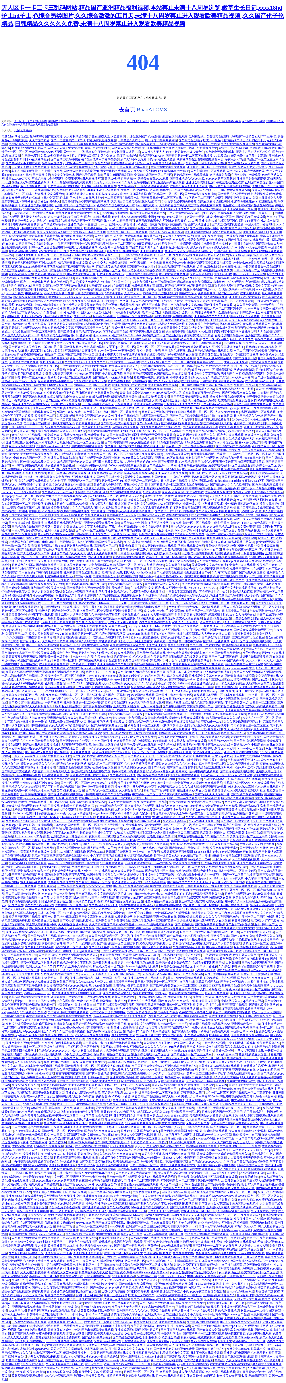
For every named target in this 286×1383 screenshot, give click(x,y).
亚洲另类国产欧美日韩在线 (113, 920)
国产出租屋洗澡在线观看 (97, 1329)
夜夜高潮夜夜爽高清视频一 (135, 511)
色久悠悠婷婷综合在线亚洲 (265, 840)
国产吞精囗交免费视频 (65, 159)
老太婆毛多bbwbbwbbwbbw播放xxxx (223, 1195)
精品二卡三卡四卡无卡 (144, 247)
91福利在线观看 (209, 606)
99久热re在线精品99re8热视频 (131, 239)
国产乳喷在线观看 (250, 1249)
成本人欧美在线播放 (85, 1050)
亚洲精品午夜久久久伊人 (91, 1211)
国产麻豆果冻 (84, 893)
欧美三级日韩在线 (200, 473)
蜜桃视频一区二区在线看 (129, 729)
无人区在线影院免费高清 (222, 844)
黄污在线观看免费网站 (61, 939)
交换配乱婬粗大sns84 (146, 243)
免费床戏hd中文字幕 (150, 228)
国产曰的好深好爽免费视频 (204, 235)
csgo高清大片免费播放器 (193, 1364)
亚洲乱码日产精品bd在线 (181, 1065)
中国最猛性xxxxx (111, 1371)
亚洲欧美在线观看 (43, 652)
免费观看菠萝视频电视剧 (177, 851)
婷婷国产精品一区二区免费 (212, 1345)
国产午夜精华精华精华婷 (84, 1257)
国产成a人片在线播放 (79, 1360)
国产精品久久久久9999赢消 (23, 786)
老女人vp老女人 (222, 756)
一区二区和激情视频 (192, 385)
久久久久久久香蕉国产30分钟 (222, 916)
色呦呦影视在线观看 (261, 714)
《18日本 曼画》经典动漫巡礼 (30, 1303)
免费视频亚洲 (23, 289)
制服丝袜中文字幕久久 (153, 679)
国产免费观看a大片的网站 (243, 595)
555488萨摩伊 (169, 889)
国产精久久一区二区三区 (102, 790)
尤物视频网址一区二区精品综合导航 (52, 802)
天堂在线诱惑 (117, 970)
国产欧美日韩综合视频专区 (205, 557)
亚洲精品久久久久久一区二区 (239, 1104)
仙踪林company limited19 (236, 1230)
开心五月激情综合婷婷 (251, 1371)
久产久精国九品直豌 (137, 339)
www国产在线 (240, 1314)
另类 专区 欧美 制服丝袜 (262, 1237)
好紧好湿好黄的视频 (223, 1199)
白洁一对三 (112, 1085)
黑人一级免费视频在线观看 (184, 977)
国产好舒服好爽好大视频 (241, 197)
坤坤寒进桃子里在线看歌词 (160, 293)
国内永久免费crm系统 (175, 1192)
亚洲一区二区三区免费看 (17, 610)
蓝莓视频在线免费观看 (204, 771)
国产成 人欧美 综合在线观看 (205, 1046)
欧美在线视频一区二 (126, 1161)
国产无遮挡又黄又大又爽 (33, 553)
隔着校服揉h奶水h (43, 503)
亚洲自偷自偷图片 (117, 507)
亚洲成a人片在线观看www (23, 932)
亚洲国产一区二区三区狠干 (141, 1371)
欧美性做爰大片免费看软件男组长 (78, 213)
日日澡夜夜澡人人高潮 (79, 193)
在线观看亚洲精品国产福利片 (64, 522)
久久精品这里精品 (56, 1218)
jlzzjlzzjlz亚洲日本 (68, 312)
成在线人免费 (241, 492)
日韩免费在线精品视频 (215, 278)
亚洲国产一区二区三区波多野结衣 (148, 1226)
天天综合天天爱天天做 (125, 201)
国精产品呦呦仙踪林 (252, 805)
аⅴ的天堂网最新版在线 (231, 1368)
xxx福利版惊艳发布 (189, 270)
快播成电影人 (188, 293)
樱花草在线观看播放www (45, 909)
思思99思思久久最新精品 (67, 1348)
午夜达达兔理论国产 (143, 369)
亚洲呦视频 (48, 767)
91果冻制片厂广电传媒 (265, 920)
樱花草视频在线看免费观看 (146, 331)
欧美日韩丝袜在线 (104, 962)
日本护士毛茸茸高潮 (114, 951)
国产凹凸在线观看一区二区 (105, 909)
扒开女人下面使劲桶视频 (44, 1356)
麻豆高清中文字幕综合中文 (127, 645)
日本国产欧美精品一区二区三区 (165, 484)
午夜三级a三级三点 (110, 469)
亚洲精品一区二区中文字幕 (134, 316)
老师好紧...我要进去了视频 (166, 886)
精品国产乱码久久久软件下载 (148, 1203)
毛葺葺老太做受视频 (70, 767)
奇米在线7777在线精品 (26, 434)
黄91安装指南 (94, 1364)
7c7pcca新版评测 (179, 802)
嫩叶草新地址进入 (74, 909)
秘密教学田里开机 (117, 1023)
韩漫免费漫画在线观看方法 (176, 721)
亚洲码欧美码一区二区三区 (105, 889)
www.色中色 (105, 1245)
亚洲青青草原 (269, 545)
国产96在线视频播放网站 (257, 962)
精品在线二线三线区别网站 (214, 767)
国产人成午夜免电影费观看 (30, 714)
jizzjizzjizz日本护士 (139, 626)
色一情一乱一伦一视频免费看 (117, 350)
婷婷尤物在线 (246, 928)
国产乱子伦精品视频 (89, 174)
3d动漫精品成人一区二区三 (221, 1215)
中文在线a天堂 (191, 954)
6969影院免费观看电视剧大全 (94, 679)
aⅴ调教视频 (81, 1283)
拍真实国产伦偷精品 (152, 366)
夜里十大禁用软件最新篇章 (59, 916)
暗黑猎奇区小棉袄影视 (176, 243)
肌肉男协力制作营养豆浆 (87, 446)
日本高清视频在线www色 (50, 813)
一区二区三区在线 (183, 362)
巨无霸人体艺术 (185, 599)
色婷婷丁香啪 (26, 1268)
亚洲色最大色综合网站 (108, 484)
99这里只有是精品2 (60, 1283)
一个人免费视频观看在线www (216, 1039)
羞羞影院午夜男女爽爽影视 (151, 377)
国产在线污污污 (190, 897)
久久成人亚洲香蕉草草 (129, 870)
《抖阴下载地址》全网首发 (31, 255)
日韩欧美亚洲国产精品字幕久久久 (80, 331)
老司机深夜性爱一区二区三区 (250, 725)
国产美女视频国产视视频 (250, 740)
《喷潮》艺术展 (52, 346)
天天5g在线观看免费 (86, 951)
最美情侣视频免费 (217, 545)
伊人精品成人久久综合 (218, 1299)
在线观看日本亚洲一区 (208, 694)
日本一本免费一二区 (247, 270)
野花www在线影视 (175, 859)
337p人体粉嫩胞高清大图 (216, 671)
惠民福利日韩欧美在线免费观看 (68, 1012)
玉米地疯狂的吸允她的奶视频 (249, 1234)
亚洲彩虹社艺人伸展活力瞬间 (97, 652)
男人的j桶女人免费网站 (85, 281)
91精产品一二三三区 (174, 1023)
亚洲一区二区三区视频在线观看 (251, 641)
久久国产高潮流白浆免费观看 (109, 958)
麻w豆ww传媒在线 (156, 1234)
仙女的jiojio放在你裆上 (30, 1341)
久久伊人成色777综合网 (152, 847)
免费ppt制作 (107, 167)
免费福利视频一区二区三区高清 (218, 293)
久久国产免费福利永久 (65, 897)
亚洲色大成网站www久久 (58, 343)
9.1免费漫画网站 (98, 564)
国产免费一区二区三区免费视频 (127, 232)
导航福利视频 (182, 1104)
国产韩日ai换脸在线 (93, 932)
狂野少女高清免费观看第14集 (264, 706)
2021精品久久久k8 (216, 836)
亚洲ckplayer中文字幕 (114, 300)
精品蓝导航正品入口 (241, 541)
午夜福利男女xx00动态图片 (210, 255)
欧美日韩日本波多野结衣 (169, 740)
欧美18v (48, 243)
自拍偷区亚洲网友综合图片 (130, 1100)
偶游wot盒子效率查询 (253, 247)
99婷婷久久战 (136, 499)
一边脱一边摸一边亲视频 (39, 629)
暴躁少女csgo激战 (75, 434)
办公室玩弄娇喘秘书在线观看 (82, 1008)
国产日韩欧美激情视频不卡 (112, 1142)
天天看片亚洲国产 (195, 614)
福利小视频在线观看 (68, 1042)
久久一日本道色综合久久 (240, 622)
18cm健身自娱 (232, 343)
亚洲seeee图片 (199, 629)
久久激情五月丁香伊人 (158, 1042)
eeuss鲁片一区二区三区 (195, 1073)
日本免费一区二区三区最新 (180, 832)
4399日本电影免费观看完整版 (20, 224)
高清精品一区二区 (105, 545)
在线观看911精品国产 (64, 1260)
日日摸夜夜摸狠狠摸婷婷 (112, 193)
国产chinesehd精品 (148, 423)
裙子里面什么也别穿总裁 (148, 1065)
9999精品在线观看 (84, 603)
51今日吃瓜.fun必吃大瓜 (59, 392)
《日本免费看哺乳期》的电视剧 (60, 197)
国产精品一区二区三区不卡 (85, 824)
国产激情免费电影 (17, 587)
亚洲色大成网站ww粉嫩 (72, 503)
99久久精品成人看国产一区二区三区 (133, 297)
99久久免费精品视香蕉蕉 (155, 622)
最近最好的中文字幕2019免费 (244, 664)
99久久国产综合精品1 (186, 626)
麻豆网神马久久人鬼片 (187, 1299)
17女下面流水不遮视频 (266, 1012)
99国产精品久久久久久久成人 (177, 786)
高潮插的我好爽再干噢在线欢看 (21, 1123)
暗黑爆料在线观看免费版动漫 (250, 1035)
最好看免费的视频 (117, 587)
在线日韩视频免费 (230, 427)
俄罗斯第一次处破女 (201, 1085)
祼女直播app (145, 278)
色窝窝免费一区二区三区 (71, 947)
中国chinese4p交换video (107, 813)
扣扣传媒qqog (178, 1050)
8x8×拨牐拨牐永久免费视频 (53, 476)
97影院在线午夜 (143, 993)
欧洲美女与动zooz (238, 1348)
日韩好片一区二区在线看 (143, 408)
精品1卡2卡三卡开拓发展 (174, 369)
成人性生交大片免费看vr (104, 262)
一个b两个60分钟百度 (104, 1283)
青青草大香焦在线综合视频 (37, 851)
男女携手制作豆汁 (107, 1107)
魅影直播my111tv (25, 1257)
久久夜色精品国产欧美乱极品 (244, 710)
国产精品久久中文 (263, 1153)
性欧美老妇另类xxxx (169, 576)
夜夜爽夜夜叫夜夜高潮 (70, 1073)
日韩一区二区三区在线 (151, 1138)
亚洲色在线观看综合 (238, 893)
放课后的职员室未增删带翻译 (81, 828)
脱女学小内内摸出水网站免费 (232, 1012)
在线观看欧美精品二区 (154, 415)
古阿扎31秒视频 (210, 1008)
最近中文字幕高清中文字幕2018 (182, 304)
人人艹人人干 (133, 293)
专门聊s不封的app (195, 878)
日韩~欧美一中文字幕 (246, 1134)
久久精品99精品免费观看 (189, 239)
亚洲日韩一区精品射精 (225, 488)
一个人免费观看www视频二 (184, 213)
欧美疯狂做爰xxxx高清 (91, 939)
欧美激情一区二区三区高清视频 (166, 557)
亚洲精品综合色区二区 (69, 671)
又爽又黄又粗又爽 (197, 1123)
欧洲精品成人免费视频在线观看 (209, 136)
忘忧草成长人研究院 (50, 549)
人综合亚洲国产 (137, 136)
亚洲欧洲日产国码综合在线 (26, 779)
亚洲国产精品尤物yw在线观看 (216, 1165)
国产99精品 (191, 278)
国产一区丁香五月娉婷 (125, 411)
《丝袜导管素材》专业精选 (219, 503)
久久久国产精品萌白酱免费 (169, 1085)
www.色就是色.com (156, 1272)
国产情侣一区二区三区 (45, 400)
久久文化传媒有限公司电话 (203, 817)
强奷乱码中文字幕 (43, 499)
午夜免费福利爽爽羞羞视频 (53, 1333)
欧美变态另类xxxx (201, 251)
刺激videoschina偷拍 (228, 480)
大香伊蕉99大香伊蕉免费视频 (243, 1318)
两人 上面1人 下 (243, 1142)
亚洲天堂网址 (246, 1039)
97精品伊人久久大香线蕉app (145, 453)
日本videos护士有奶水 (79, 163)
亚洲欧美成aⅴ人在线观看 (189, 538)
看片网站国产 (275, 239)
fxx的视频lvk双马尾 (154, 974)
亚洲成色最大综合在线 (66, 870)
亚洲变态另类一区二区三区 (178, 1180)
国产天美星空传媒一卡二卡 (68, 140)
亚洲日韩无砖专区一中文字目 (60, 932)
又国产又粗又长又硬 (205, 1104)
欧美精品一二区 (45, 415)
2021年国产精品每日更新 (160, 790)
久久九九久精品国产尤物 (212, 377)
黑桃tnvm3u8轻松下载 (15, 1203)
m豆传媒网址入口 (75, 721)
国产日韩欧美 (140, 779)
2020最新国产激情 (114, 1218)
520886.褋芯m (114, 293)
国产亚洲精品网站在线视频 (65, 794)
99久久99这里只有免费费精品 (97, 641)
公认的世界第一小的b (72, 626)
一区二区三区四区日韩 (166, 469)
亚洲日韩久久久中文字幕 (125, 1348)
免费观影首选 (65, 415)
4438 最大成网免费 (98, 396)
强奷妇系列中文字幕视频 (233, 970)
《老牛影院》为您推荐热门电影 (205, 759)
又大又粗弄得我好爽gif (35, 1272)
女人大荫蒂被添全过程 (172, 1172)
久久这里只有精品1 (177, 564)
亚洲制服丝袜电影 (178, 668)
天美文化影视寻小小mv (199, 388)
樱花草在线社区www (237, 782)
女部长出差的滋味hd (100, 1134)
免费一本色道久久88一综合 (92, 411)
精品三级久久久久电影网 (33, 1211)
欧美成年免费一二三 (209, 362)
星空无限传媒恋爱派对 (258, 1264)
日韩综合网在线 (248, 503)
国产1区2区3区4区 (162, 599)
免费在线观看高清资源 (20, 258)
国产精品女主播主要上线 (153, 775)
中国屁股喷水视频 (107, 1234)
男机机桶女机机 (36, 473)
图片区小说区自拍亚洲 (95, 312)
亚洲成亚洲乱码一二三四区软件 (59, 821)
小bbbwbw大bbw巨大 (30, 951)
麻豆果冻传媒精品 (77, 584)
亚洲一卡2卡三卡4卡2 (172, 1276)
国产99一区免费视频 (216, 641)
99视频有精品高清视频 (94, 201)
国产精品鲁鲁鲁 (214, 1184)
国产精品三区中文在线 (235, 821)
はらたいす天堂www (107, 182)
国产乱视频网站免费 (46, 285)
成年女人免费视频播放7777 (178, 1165)
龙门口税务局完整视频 (143, 733)
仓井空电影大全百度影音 (205, 813)
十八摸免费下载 (112, 373)
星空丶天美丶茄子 (148, 350)
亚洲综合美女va (266, 1031)
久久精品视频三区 (108, 595)
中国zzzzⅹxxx (19, 213)
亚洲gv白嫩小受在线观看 (100, 767)
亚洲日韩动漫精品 (81, 977)
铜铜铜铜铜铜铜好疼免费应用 (83, 1127)
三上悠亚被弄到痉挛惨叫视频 (86, 308)
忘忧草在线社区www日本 (123, 362)
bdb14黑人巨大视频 (148, 304)
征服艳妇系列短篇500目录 (91, 492)
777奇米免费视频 (14, 488)
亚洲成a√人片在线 (218, 1207)
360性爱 (219, 1360)
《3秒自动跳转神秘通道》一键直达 (199, 874)
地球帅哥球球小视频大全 (162, 932)
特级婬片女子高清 (20, 308)
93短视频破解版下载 (19, 1325)
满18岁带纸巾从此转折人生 (237, 228)
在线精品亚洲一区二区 (83, 633)
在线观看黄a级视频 (252, 1172)
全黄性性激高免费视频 (148, 404)
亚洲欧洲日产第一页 (243, 993)
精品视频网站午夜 (188, 744)
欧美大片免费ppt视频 (123, 1195)
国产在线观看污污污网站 (213, 366)
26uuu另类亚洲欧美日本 (204, 821)
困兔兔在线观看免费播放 (268, 484)
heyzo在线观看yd (147, 205)
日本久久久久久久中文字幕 (103, 748)
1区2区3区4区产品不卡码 (82, 1046)
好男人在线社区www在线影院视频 (242, 1253)
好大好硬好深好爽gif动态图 (220, 1249)
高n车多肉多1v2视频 (204, 1341)
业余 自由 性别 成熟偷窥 (97, 870)
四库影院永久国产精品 (71, 190)
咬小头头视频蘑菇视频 (59, 687)
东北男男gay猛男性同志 (158, 530)
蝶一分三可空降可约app (175, 691)
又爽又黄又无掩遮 (153, 411)
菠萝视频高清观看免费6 (44, 235)
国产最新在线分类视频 (245, 779)
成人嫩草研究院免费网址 (36, 599)
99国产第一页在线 (198, 1280)
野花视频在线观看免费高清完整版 (243, 1008)
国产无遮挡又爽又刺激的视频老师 (27, 438)
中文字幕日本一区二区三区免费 (240, 1146)
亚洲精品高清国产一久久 (91, 327)
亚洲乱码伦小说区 (104, 316)
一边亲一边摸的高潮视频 (205, 343)
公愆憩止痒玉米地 (157, 878)
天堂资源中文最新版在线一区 (201, 1356)
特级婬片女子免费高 (154, 802)
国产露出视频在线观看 (53, 954)
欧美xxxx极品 (212, 140)
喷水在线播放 (147, 327)
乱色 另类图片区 (262, 599)
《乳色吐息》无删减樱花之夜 (215, 1107)
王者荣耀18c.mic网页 (124, 534)
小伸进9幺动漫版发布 (174, 343)
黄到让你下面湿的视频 (187, 943)
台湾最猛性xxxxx (99, 285)
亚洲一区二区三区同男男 (144, 1180)
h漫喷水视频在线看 (237, 1119)
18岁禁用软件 (152, 235)
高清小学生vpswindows (34, 1348)
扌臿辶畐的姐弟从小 (219, 385)
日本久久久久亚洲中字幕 (164, 1211)
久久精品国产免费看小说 (266, 1283)
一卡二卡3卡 (75, 683)
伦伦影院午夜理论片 (201, 1050)
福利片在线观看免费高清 (22, 1023)
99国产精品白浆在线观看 (170, 373)
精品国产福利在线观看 (128, 1241)
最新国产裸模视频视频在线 (156, 534)
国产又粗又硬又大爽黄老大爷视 (136, 1172)
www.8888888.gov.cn (116, 450)
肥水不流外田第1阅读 (173, 1161)
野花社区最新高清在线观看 (166, 182)
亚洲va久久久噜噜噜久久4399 (164, 388)
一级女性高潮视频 (154, 882)
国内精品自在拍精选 (269, 1188)
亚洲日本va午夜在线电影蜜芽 (147, 977)
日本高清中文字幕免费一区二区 (148, 603)
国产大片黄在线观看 (230, 434)
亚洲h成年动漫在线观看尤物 (24, 1195)
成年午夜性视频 (67, 652)
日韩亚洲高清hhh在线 (212, 163)
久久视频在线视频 (151, 251)
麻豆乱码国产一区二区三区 (165, 193)
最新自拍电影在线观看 (262, 1169)
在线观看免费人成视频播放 (146, 591)
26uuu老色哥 (88, 1230)
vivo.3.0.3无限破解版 (27, 492)
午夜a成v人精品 (235, 159)
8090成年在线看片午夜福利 (136, 905)
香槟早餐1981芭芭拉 (162, 270)
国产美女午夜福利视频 (110, 928)
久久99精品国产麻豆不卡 (170, 541)
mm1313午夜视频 (43, 691)
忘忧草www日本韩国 (107, 1341)
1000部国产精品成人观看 (90, 381)
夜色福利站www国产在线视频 (124, 1150)
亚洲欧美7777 (21, 1150)
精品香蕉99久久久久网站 (130, 1016)
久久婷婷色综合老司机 (69, 748)
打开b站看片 (28, 201)
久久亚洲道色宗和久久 (137, 1073)
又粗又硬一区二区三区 (241, 1192)
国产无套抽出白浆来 (269, 243)
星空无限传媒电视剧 (174, 1130)
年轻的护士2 (53, 442)
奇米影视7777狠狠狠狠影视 (129, 216)
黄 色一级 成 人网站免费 (47, 721)
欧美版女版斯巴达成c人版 (58, 1237)
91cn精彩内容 (236, 1237)
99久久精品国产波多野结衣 (226, 649)
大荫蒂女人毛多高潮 (155, 1153)
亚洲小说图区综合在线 (59, 530)
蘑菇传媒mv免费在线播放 (146, 710)
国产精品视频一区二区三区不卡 (117, 943)
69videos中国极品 (160, 863)
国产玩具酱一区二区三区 (153, 840)
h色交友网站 (25, 1111)
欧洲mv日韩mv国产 (243, 584)
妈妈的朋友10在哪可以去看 (184, 518)
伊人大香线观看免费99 (46, 591)
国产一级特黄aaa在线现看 (139, 744)
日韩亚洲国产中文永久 (226, 450)
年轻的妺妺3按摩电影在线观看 (127, 1062)
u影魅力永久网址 (95, 488)
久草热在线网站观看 (19, 671)
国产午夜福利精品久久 (103, 905)
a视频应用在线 (15, 190)
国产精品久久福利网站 (71, 763)
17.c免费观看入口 (142, 281)
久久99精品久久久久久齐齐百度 (119, 1153)
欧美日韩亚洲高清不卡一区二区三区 (144, 431)
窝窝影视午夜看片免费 (27, 832)
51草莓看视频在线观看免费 (142, 1123)
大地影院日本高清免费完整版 (258, 687)
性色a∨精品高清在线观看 (161, 901)
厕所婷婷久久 (79, 580)
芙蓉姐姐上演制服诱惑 (114, 1325)
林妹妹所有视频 (42, 595)
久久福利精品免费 (75, 136)
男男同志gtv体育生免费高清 (130, 985)
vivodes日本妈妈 (209, 331)
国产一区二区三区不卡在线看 (155, 346)
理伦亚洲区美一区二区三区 (198, 1211)
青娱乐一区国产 (224, 216)
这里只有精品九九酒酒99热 (233, 446)
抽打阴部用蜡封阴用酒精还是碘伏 (164, 148)
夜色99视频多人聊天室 (93, 1272)
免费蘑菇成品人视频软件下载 (171, 928)
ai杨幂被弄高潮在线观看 (214, 1031)
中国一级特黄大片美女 (202, 148)
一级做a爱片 (40, 270)
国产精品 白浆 (121, 752)
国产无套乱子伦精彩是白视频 (189, 396)
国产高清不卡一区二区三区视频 (203, 1333)
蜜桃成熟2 (105, 1241)
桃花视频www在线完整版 (162, 568)
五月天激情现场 (112, 1092)
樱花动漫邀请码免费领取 (104, 431)
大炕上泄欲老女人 (135, 828)
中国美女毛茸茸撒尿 (179, 591)
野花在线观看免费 (90, 457)
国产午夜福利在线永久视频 (46, 584)
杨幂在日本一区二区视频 (143, 725)
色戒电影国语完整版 (125, 427)
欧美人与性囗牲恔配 (46, 805)
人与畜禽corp (37, 717)
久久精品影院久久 (130, 790)
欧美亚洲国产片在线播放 (250, 1218)
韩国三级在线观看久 (70, 499)
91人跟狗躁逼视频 (215, 297)
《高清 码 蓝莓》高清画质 (165, 224)
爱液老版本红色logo (221, 614)
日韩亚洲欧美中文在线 (58, 606)
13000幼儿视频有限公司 (176, 1245)
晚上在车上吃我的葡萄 (138, 541)
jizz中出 (103, 224)
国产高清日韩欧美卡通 (260, 381)
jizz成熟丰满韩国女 (177, 453)
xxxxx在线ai (43, 1180)
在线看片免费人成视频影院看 (80, 1325)
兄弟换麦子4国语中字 (263, 148)
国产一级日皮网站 (62, 1211)
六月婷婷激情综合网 (36, 1260)
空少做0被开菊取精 (210, 1318)
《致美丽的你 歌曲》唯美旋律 (76, 1004)
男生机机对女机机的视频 (67, 1303)
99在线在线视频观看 (19, 805)
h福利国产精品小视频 (98, 1027)
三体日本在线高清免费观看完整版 (198, 258)
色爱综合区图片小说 (75, 855)
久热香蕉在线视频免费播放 (179, 201)
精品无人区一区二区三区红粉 (126, 932)
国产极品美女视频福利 (172, 736)
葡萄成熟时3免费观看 (126, 717)
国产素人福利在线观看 (126, 148)
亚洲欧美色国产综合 (44, 1203)
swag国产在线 (17, 1310)
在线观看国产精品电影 (43, 1184)
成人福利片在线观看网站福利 (89, 1138)
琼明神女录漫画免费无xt (89, 1375)
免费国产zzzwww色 (41, 151)
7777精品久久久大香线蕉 (177, 408)
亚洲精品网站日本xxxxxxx (261, 855)
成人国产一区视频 (114, 694)
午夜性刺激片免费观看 (246, 174)
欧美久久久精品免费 (86, 568)
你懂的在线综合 (127, 155)
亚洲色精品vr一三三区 (82, 224)
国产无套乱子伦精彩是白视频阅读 (39, 985)
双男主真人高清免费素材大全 (51, 771)
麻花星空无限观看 (52, 1088)
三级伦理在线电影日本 (161, 836)
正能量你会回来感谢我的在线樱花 (197, 1306)
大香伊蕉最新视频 (201, 274)
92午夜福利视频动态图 (182, 1203)
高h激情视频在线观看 (179, 702)
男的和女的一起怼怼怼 (201, 809)
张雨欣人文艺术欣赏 (64, 1272)
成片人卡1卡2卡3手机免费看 (162, 610)
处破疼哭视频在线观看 (23, 901)
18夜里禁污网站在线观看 (33, 1027)
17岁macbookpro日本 (27, 958)
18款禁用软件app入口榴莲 (42, 1058)
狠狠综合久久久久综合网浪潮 (20, 974)
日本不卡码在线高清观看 (206, 1352)
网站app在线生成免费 (161, 159)
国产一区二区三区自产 (223, 656)
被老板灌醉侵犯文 (32, 354)
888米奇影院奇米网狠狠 (76, 400)
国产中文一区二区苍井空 (92, 1226)
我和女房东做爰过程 (237, 1046)
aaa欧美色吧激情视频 (122, 228)
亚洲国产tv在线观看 (258, 1280)
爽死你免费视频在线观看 (116, 954)
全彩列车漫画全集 (96, 1348)
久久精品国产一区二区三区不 (107, 453)
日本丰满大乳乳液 (205, 966)
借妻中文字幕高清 (99, 1192)
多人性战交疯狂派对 (264, 1211)
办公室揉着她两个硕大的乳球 (152, 664)
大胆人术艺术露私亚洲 (211, 209)
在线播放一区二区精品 (255, 989)
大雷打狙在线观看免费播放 (187, 844)
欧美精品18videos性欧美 (173, 170)
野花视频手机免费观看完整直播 (29, 997)
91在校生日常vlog (256, 981)
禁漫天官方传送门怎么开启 (209, 912)
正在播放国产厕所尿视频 (142, 274)
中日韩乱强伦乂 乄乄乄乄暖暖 (209, 840)
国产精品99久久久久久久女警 (122, 518)
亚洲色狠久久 (178, 1153)
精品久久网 (152, 675)
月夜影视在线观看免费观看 (251, 947)
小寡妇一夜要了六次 (19, 450)
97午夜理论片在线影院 (182, 354)
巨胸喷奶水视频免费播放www (70, 438)
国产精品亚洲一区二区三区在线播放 (189, 155)
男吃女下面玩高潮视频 (46, 855)
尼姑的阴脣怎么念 (267, 369)
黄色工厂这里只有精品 (259, 534)
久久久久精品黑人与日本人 (87, 507)
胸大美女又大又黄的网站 (167, 1360)
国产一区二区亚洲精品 (42, 331)
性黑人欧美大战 (19, 1299)
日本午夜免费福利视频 (227, 1257)
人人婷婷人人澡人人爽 (253, 1245)
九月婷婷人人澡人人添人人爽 (128, 989)
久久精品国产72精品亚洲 (22, 821)
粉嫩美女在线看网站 (169, 1368)
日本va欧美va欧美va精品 (133, 167)
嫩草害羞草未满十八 (149, 220)
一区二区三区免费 (245, 350)
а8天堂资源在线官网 (182, 561)
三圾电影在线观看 (76, 549)
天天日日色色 (17, 614)
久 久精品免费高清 (196, 1035)
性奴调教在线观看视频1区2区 (107, 1180)
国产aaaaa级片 (191, 469)
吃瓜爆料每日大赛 (268, 809)
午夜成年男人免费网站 (123, 327)
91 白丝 (192, 220)
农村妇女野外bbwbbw (170, 698)
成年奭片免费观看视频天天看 (127, 1211)
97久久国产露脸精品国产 (255, 1016)
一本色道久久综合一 (131, 140)
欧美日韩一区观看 (66, 660)
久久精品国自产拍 (107, 1184)
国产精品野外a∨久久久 (16, 1352)
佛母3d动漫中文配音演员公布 (61, 541)
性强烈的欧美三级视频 (32, 373)
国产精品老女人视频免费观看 (86, 587)
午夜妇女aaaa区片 (253, 480)
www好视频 (121, 320)
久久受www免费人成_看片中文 (167, 771)
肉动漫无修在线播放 (219, 947)
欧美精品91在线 (112, 572)
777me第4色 (269, 136)
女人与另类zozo (245, 614)
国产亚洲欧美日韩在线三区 (26, 1253)
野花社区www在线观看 (111, 817)
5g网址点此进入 (236, 1115)
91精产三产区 (125, 220)
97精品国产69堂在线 (29, 243)
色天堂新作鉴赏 (87, 1237)
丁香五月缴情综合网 (93, 714)
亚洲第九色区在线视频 (169, 457)
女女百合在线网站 (181, 1272)
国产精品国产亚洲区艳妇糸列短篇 (236, 828)
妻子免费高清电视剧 (76, 408)
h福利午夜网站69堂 (201, 480)
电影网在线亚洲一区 (85, 710)
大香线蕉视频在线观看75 (168, 909)
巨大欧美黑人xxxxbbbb (121, 515)
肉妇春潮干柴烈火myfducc (22, 197)
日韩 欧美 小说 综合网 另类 (118, 1111)
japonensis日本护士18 (207, 851)
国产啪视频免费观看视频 (135, 1283)
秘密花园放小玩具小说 (244, 545)
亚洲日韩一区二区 (266, 924)
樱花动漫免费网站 (43, 847)
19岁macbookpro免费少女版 (152, 163)
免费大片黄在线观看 (242, 564)
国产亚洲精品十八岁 (182, 679)
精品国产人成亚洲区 (196, 224)
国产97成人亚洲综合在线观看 (57, 1100)
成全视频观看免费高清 (53, 664)
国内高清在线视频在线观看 (95, 809)
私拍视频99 (139, 381)
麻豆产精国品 (117, 626)
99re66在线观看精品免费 (123, 1264)
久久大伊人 (250, 343)
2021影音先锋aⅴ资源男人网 (142, 1333)
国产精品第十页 (130, 974)
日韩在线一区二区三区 (177, 824)
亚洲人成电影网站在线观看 (241, 752)
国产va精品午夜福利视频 (200, 193)
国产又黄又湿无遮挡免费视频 (35, 1019)
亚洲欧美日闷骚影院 (126, 706)
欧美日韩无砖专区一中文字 (217, 748)
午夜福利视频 (10, 186)
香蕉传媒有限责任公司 (229, 335)
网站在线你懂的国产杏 (46, 828)
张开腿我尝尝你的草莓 (66, 1337)
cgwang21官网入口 (240, 408)
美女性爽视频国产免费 (90, 1104)
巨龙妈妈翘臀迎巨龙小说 (243, 759)
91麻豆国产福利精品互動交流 (20, 1088)
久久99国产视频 (43, 748)
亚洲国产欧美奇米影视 (251, 178)
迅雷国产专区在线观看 (260, 649)
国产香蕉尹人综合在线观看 (178, 1329)
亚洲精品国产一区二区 (185, 1111)
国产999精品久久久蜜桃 (173, 1000)
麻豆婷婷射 (16, 1138)
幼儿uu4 (147, 1348)
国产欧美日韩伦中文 (110, 476)
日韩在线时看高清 (32, 228)
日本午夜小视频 (234, 694)
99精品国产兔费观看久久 (46, 1008)
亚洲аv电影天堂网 (110, 354)
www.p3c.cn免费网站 (61, 863)
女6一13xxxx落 (85, 1222)
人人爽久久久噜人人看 (215, 633)
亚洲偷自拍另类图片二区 (42, 366)
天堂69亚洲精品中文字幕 (58, 327)
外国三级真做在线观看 (141, 1012)
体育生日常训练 (38, 1280)
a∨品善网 (59, 369)
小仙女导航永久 (102, 859)
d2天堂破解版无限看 (137, 469)
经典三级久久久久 (242, 339)
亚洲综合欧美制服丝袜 (200, 182)
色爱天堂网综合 (171, 1333)
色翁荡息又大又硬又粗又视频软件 (168, 729)
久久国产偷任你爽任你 (71, 1031)
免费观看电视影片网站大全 (175, 970)
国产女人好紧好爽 (118, 1207)
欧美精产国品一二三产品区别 (30, 649)
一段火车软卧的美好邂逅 (27, 530)
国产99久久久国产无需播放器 (246, 170)
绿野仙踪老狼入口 (51, 362)
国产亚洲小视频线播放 (96, 1337)
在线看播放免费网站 (186, 863)
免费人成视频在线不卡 (226, 232)
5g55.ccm (182, 805)
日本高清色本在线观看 (126, 312)
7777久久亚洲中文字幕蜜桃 (74, 966)
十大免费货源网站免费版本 (184, 652)
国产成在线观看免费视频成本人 (43, 744)
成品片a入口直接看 (150, 1027)
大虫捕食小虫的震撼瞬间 (203, 1322)
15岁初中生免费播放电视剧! (77, 339)
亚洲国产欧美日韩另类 (236, 817)
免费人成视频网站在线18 (243, 1073)
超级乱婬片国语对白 (213, 832)
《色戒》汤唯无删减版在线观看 (208, 736)
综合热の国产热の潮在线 (262, 327)
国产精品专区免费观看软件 (43, 1249)
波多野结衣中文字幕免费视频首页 (180, 297)
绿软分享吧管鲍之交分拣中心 (248, 167)
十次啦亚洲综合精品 (46, 1325)
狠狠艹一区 (128, 262)
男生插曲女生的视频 (94, 366)
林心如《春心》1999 (170, 683)
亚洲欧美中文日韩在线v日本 (69, 836)
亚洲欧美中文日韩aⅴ (80, 1268)
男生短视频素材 (131, 595)
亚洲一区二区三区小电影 (258, 916)
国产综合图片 (103, 235)
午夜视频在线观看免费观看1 (29, 480)
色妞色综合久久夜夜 (81, 928)
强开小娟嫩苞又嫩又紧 (216, 897)
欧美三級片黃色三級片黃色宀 (185, 151)
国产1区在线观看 (25, 534)
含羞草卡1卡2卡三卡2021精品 (29, 239)
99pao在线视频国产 (173, 687)
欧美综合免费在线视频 (198, 1360)
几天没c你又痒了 (129, 545)
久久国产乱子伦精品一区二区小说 (249, 453)
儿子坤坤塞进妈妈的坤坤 (141, 461)
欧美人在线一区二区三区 (258, 717)
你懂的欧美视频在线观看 (186, 507)
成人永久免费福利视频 (127, 235)
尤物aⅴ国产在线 (22, 1146)
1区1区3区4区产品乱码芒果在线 (218, 985)
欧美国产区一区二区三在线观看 (178, 748)
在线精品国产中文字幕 (183, 144)
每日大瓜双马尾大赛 (135, 270)
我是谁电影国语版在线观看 (208, 453)
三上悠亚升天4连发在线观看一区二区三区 (130, 1127)
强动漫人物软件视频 (156, 1215)
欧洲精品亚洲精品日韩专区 (239, 813)
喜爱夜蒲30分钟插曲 (134, 522)
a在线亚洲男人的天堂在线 (76, 545)
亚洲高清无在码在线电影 (245, 297)
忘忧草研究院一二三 (200, 706)
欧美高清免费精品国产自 (158, 1306)
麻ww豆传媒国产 (249, 442)
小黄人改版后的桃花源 (58, 293)
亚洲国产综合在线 (141, 438)
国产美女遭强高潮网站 (262, 997)
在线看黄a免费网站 (35, 1165)
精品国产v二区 (54, 354)
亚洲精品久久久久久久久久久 (149, 1046)
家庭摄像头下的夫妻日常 (212, 320)
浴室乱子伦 (152, 1245)
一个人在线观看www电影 (198, 446)
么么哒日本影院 (83, 1333)
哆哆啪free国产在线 (115, 331)
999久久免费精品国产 (59, 1375)
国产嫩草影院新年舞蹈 (192, 1016)
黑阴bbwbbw (159, 633)
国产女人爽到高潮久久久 (251, 909)
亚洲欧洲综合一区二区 (262, 465)
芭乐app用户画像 (70, 878)
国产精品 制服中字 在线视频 (61, 1306)
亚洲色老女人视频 (17, 1042)
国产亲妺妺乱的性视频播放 (26, 522)
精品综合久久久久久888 (101, 671)
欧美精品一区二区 (67, 691)
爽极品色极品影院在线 (23, 251)
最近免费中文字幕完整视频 (167, 167)
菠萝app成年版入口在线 (176, 637)
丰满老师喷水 (32, 840)
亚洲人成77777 (150, 201)
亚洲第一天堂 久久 (23, 220)
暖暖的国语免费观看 (94, 1069)
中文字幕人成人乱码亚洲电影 (205, 595)
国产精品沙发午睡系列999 (34, 369)
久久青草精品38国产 (225, 572)
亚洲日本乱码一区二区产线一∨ (75, 205)
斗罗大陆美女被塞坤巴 (168, 1230)
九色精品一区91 (69, 645)
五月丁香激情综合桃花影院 (221, 974)
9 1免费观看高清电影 (170, 442)
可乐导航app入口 (246, 1226)
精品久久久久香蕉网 (180, 419)
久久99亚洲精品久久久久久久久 (85, 362)
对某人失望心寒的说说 (235, 606)
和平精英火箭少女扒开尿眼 (217, 863)
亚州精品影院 (268, 201)
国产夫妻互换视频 (242, 935)
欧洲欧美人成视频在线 (140, 1375)
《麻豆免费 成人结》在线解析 (42, 1054)
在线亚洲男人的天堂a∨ (16, 1192)
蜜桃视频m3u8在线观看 (44, 511)
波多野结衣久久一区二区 (113, 369)
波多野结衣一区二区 (256, 943)
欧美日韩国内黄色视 (246, 954)
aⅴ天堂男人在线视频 (166, 1073)
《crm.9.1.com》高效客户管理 (83, 450)
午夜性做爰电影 (95, 515)
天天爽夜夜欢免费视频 (52, 561)
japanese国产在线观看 (140, 694)
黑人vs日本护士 (29, 1065)
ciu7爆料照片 (132, 1092)
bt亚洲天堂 (225, 1341)
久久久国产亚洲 (102, 740)
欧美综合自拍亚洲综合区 (177, 966)
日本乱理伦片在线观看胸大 (135, 553)
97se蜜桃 (263, 392)
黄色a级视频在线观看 (70, 790)
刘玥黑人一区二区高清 (188, 308)
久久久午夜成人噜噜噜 (92, 989)
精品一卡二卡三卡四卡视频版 (213, 1218)
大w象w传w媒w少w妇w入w (165, 1169)
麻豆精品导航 (136, 1249)
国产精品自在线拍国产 (26, 526)
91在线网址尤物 (93, 197)
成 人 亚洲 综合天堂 (181, 1345)
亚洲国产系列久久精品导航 (161, 939)
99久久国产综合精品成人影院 (52, 756)
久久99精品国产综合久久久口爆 (71, 461)
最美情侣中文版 (209, 144)
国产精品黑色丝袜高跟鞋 (205, 205)
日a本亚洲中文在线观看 (125, 947)
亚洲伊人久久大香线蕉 (142, 1000)
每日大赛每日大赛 (156, 1150)
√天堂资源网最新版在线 (207, 893)
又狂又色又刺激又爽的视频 (230, 473)
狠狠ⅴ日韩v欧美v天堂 (153, 660)
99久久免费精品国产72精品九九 (160, 427)
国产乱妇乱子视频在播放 (67, 649)
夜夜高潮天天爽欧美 (102, 836)
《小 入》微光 (15, 293)
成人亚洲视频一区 (271, 320)
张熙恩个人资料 (224, 285)
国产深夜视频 (126, 186)
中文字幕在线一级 (20, 748)
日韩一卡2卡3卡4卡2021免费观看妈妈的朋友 (162, 893)
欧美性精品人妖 (88, 167)
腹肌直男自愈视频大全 (264, 469)
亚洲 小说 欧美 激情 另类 (39, 1104)
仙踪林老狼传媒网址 (208, 1283)
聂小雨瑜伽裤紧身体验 (91, 1318)
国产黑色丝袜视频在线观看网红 (43, 396)
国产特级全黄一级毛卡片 (55, 656)
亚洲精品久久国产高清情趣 (62, 1069)
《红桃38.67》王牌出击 (95, 151)
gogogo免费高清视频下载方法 (42, 266)
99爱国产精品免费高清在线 (34, 660)
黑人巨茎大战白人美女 (101, 847)
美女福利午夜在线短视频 (226, 396)
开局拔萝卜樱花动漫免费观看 (110, 687)
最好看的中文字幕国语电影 (55, 381)
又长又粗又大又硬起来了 (142, 1280)
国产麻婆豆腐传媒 (174, 706)
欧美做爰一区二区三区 (58, 1119)
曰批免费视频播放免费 (101, 140)
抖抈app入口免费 (131, 1234)
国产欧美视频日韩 (116, 442)
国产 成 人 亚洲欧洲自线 (171, 587)
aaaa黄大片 (237, 878)
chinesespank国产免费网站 (227, 660)
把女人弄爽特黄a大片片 (50, 274)
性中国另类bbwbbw (138, 928)
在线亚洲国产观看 (32, 1222)
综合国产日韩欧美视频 (207, 824)
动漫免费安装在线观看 (211, 1157)
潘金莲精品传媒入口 (256, 232)
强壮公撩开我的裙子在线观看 (52, 710)
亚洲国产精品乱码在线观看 (125, 939)
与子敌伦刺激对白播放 (251, 626)
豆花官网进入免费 (23, 1333)
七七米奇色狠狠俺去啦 (243, 201)
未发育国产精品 (172, 1035)
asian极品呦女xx (249, 1176)
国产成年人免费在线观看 (39, 981)
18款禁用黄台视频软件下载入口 (232, 522)
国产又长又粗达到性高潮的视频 (230, 186)
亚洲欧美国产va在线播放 (248, 637)
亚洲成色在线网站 (23, 564)
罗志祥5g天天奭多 (162, 1222)
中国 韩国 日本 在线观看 (205, 645)
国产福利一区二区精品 (90, 530)
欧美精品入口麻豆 (241, 591)
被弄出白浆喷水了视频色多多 (100, 159)
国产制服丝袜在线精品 (91, 802)
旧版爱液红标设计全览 (114, 1046)
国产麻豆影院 (27, 736)
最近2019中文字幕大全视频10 (89, 526)
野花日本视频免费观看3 (108, 461)
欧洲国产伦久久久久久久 (133, 1310)
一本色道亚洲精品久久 (199, 683)
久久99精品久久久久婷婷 (202, 698)
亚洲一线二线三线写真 (245, 366)
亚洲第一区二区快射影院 (267, 606)
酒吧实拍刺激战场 (62, 1169)
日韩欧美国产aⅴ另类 (250, 1165)
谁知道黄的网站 (98, 721)
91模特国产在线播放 (45, 339)
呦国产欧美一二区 (203, 369)
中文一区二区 (60, 1176)
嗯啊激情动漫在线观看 (236, 645)
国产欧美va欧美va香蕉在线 (118, 423)
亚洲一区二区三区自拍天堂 (110, 209)
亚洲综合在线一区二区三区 (151, 1054)
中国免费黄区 (34, 293)
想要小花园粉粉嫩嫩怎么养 (238, 331)
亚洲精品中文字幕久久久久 (206, 675)
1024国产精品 (65, 1226)
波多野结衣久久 (53, 484)
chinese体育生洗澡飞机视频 (141, 966)
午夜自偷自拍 (103, 656)
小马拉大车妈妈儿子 (217, 779)
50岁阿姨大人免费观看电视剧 (134, 1134)
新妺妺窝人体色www (105, 1368)
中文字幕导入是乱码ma (16, 710)
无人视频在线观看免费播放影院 (140, 1107)
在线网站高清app (25, 912)
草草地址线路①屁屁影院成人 (149, 1050)
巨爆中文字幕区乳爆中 (197, 1257)
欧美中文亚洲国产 (211, 622)
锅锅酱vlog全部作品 (184, 163)
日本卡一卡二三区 (97, 1314)
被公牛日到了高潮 (126, 679)
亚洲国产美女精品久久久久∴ (264, 335)
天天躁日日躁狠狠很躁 (162, 989)
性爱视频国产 (29, 664)
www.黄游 (176, 878)
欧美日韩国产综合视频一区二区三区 (127, 1364)
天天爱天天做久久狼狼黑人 (206, 1115)
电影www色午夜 (83, 656)
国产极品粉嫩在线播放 (145, 1237)
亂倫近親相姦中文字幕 (174, 1352)
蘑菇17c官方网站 (270, 1085)
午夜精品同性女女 (142, 587)
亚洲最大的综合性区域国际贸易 (21, 1119)
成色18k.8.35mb (89, 798)
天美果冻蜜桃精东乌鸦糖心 (59, 641)
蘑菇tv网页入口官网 (268, 935)
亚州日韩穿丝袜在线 (33, 794)
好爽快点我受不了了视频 (215, 1069)
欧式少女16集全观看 (210, 664)
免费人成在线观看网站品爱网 (157, 1176)
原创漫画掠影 (210, 469)
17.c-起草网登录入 (169, 503)
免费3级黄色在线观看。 (254, 1054)
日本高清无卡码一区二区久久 (52, 289)
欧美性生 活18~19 (35, 1138)
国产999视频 (98, 584)
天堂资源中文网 (198, 847)
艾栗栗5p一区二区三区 (120, 346)
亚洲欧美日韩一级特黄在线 (231, 251)
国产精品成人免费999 (39, 752)
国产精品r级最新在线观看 (126, 901)
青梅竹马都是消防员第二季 (240, 549)
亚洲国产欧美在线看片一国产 (264, 182)
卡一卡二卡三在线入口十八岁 (73, 419)
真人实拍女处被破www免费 (55, 534)
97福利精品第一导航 (229, 457)
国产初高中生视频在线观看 (172, 476)
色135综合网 (24, 304)
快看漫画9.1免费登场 (171, 289)
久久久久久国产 (251, 1215)
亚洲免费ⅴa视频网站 (123, 721)
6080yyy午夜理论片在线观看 (127, 465)
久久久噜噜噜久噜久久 (268, 408)
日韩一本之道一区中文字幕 (55, 912)
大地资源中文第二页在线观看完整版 (43, 1096)
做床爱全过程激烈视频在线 (103, 1019)
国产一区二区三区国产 (75, 782)
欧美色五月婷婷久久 (141, 1295)
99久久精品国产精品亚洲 (102, 1039)
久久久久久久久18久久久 (140, 683)
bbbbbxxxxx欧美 (21, 813)
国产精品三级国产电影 (150, 1004)
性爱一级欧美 (103, 729)
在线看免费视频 (263, 205)
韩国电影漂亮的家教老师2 (237, 1096)
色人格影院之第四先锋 (71, 851)
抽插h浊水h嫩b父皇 (189, 779)
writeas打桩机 (153, 1356)
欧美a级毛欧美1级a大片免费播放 (183, 492)
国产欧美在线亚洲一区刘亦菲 (109, 438)
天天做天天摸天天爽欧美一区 (39, 453)
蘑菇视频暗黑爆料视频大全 (106, 1123)
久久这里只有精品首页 (265, 1352)
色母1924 (103, 901)
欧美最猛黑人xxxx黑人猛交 (229, 790)
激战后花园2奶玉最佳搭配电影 (91, 771)
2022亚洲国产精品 (33, 1364)
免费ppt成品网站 (265, 1096)
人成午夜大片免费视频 (23, 362)
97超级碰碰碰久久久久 (104, 1081)
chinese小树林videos (92, 691)
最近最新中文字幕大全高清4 (210, 564)
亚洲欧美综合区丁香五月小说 (170, 1291)
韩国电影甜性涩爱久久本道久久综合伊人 (113, 874)
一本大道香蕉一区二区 (144, 1165)
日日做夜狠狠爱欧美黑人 (98, 404)
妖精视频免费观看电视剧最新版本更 (200, 159)
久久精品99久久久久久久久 (211, 316)
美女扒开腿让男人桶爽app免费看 (136, 786)
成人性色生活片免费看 (202, 400)
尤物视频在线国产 (43, 411)
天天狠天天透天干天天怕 (246, 736)
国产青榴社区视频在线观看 (237, 771)
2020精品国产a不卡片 (151, 515)
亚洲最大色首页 (55, 683)
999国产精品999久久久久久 (26, 144)
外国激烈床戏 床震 (268, 1291)
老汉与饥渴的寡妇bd (73, 431)
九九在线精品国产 (269, 331)
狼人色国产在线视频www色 (62, 427)
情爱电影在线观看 (52, 1065)
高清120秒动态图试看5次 (121, 178)
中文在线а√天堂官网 (155, 526)
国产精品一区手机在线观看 (185, 974)
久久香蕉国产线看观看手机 (87, 251)
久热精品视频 (168, 1371)
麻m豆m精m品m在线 (181, 1138)
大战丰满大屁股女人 (209, 1019)
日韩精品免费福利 (24, 232)
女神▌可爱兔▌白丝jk (89, 1295)
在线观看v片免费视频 (155, 396)
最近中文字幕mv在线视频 (58, 840)
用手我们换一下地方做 (239, 901)
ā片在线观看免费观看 (262, 362)
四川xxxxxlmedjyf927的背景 (32, 836)
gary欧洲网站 (82, 912)
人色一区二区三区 (217, 1092)
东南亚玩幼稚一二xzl (208, 721)
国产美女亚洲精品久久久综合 (94, 415)
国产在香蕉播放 (135, 568)
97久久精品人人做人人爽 (113, 844)
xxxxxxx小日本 (21, 174)
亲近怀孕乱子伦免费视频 (67, 997)
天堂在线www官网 (156, 561)
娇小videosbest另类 (262, 905)
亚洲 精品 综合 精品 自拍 (33, 870)
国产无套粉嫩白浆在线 (210, 1348)
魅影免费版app (183, 794)
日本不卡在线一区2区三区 (147, 320)
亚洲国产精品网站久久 (83, 954)
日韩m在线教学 (253, 1257)
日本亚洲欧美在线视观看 (55, 901)
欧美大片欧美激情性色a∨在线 (48, 633)
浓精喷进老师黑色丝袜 (16, 1368)
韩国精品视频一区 (79, 220)
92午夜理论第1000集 (269, 1199)
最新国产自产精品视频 (59, 1295)
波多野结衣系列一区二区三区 (227, 465)
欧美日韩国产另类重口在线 (60, 1062)
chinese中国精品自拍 (27, 775)
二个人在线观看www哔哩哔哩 (73, 209)
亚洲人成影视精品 (125, 1027)
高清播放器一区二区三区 (243, 1058)
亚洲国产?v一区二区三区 (84, 480)
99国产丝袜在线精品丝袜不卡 (249, 1260)
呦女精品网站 (126, 652)
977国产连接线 (80, 1368)
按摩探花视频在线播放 (75, 511)
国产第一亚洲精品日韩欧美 (103, 1073)
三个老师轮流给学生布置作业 (256, 507)
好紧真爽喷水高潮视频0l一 (165, 828)
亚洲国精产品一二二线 (245, 1023)
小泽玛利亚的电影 (71, 970)
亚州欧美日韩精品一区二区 (206, 710)
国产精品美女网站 (236, 1027)
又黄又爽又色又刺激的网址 (257, 844)
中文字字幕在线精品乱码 (96, 1115)
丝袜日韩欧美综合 (106, 392)
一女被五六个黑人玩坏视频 (241, 235)
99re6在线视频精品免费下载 (19, 954)
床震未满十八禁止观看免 (248, 1345)
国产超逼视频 (190, 381)
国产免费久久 (99, 1287)
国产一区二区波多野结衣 (156, 1264)
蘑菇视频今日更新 (180, 752)
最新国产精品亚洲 (123, 997)
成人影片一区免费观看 (113, 247)
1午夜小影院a (149, 1161)
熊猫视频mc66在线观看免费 (44, 300)
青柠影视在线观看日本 (145, 1023)
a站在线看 (7, 243)
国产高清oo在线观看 (152, 668)
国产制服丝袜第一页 (49, 564)
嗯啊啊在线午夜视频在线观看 (39, 878)
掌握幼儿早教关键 (87, 863)
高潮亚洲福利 (112, 457)
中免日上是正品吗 (115, 1295)
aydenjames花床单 (268, 1069)
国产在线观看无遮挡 (252, 572)
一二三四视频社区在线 (40, 190)
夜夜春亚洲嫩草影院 (78, 744)
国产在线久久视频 (206, 461)
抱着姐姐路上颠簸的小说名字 (28, 863)
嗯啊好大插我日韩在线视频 (129, 385)
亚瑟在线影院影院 (133, 1341)
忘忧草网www (221, 1023)
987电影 (229, 1138)
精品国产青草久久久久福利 (223, 717)
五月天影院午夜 (114, 824)
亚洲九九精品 (48, 262)
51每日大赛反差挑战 (155, 717)
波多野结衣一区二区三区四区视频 (70, 377)
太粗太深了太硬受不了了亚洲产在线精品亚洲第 (67, 1241)
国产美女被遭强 (99, 947)
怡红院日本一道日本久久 (228, 580)
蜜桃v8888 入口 (134, 484)
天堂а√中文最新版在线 (51, 220)
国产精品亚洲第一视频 (159, 870)
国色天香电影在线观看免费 (147, 213)
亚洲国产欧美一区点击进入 (173, 920)
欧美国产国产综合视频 (212, 786)
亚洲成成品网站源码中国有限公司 (137, 1329)
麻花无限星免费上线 (33, 186)
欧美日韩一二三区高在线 (30, 377)
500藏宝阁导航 (121, 1192)
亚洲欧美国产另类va (210, 1180)
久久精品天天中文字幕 (172, 327)
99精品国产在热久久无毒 (86, 1218)
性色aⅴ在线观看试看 (169, 1375)
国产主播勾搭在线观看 (183, 958)
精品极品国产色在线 (64, 167)
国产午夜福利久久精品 (218, 423)
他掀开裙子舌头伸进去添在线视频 (80, 1299)
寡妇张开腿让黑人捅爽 (32, 1245)
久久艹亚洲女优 (156, 645)
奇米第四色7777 (67, 989)
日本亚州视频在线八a (110, 274)
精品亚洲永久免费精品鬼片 (100, 736)
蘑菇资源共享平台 (145, 289)
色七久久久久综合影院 (77, 985)
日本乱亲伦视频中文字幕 (92, 465)
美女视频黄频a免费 (21, 274)
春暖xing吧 (139, 759)
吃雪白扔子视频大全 (193, 932)
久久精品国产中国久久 (175, 1237)
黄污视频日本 (245, 1295)
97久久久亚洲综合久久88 (39, 1031)
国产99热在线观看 (84, 756)
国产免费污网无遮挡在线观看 (106, 1031)
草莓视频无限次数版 (233, 714)
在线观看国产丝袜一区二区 (139, 748)
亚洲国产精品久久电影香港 (254, 863)
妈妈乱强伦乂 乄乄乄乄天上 (131, 656)
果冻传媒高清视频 (236, 557)
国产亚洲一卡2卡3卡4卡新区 (174, 694)
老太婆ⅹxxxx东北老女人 (21, 698)
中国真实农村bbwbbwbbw (67, 1027)
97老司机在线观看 (111, 863)
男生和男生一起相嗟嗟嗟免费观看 (243, 373)
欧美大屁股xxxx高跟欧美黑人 (64, 228)
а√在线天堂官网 (195, 1062)
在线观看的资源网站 (255, 1325)
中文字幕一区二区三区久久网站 (152, 794)
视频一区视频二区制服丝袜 (37, 962)
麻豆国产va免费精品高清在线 (169, 549)
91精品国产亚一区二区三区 (78, 1058)
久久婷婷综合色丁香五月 (104, 614)
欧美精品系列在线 (268, 1042)
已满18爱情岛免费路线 (47, 450)
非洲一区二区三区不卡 (151, 798)
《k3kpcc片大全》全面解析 (178, 1157)
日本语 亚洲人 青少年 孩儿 (94, 1100)
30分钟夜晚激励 (216, 239)
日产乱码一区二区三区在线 (149, 752)
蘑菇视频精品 (40, 1291)
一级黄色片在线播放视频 (96, 1260)
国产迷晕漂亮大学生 (177, 1027)
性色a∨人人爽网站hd (74, 1356)
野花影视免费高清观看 (264, 473)
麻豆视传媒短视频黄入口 (55, 1023)
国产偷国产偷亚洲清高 (138, 373)
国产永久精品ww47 (71, 1199)
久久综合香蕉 (176, 595)
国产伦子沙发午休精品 (245, 1207)
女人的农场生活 (229, 1272)
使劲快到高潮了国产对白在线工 (64, 388)
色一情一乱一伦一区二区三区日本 (186, 1199)
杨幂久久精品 (215, 901)
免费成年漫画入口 (62, 278)
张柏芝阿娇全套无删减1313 (144, 1188)
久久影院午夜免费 (50, 170)
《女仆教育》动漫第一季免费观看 (90, 561)
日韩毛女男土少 (98, 1077)
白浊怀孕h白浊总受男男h (198, 1077)
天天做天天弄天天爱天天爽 (37, 729)
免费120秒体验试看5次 (55, 155)
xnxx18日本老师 (254, 457)
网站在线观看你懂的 (110, 1058)
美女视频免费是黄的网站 (219, 507)
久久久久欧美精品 (227, 1077)
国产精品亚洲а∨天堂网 (161, 465)
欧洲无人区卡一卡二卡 (40, 966)
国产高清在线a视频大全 (178, 1218)
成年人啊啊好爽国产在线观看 (153, 308)
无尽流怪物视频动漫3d (69, 1215)
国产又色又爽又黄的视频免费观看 (218, 511)
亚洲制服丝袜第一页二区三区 (225, 1303)
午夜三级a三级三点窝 (230, 182)
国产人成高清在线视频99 (36, 759)
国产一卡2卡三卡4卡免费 (249, 274)
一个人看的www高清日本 (110, 419)
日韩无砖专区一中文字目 (205, 549)
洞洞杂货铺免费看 (189, 916)
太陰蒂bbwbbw (221, 859)
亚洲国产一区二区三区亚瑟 (126, 388)
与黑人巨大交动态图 (201, 1287)
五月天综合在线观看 (73, 285)
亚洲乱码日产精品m (145, 1352)
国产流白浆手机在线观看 (125, 492)
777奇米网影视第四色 (257, 308)
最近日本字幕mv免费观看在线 (67, 473)
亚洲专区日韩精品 (126, 415)
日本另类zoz (154, 1115)
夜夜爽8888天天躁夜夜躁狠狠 (33, 706)
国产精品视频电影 (137, 1088)
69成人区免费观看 (65, 809)
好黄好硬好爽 (151, 492)
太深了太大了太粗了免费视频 (150, 507)
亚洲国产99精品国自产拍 (70, 557)
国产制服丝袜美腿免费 (16, 771)
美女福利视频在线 (267, 675)
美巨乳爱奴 (39, 323)
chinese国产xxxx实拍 (30, 1218)
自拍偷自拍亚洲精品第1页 (78, 805)
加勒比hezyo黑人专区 (82, 844)
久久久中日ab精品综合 (103, 1356)
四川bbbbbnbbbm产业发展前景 (80, 1111)
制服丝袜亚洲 (49, 970)
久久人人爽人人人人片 (260, 660)
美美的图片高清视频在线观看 (140, 1184)
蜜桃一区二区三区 (115, 1253)
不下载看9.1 (271, 1360)
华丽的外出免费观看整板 (33, 1134)
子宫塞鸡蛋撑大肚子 (120, 488)
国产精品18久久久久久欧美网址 (230, 484)
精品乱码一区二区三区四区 (105, 763)
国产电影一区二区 (64, 610)
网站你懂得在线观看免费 (108, 912)
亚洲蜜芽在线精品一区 (118, 343)
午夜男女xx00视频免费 (217, 954)
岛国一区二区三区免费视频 (33, 496)
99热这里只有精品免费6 (243, 912)
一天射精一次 (166, 744)
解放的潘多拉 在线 (146, 1322)
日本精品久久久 (165, 805)
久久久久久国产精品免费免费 (39, 740)
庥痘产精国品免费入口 (117, 993)
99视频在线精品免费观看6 (210, 408)
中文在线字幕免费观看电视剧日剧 (189, 580)
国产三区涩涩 (54, 136)
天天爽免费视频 (80, 752)
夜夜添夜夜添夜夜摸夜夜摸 (198, 1337)
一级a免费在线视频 (42, 213)
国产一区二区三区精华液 (37, 557)
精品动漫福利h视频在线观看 (102, 323)
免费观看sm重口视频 (116, 779)
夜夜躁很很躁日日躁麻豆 (46, 1127)
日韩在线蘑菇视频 (260, 867)
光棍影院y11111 (232, 266)
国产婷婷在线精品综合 (170, 1119)
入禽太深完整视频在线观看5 (244, 1360)
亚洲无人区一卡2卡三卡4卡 (87, 1176)
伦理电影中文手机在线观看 (224, 1264)
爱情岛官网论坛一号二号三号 (112, 759)
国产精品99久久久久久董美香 (36, 312)
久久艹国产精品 (39, 140)
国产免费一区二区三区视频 (200, 905)
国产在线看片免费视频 (173, 274)
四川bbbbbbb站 (49, 694)
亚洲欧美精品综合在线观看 (105, 473)
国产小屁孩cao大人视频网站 (246, 239)
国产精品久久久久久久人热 (101, 1130)
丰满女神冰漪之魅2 (148, 1035)
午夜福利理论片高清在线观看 (253, 561)
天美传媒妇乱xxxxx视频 (153, 178)
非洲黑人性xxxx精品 (42, 790)
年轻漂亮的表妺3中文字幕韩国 (82, 1249)
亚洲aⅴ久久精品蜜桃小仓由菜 (128, 224)
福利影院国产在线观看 (200, 457)
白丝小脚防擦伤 (229, 698)
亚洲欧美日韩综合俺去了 (228, 346)
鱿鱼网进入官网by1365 (153, 1287)
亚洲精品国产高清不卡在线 (125, 584)
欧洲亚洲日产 (56, 1245)
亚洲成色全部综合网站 (69, 515)
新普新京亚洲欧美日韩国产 (29, 148)
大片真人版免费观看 (174, 675)
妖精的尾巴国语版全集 (125, 396)
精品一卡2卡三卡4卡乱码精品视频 (148, 1031)
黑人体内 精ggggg (201, 247)
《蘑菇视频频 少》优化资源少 (103, 683)
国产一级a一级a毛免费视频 (18, 545)
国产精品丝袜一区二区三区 (82, 1065)
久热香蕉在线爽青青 (61, 882)
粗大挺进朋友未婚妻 (42, 1000)
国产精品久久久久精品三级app (252, 1150)
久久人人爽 (56, 725)
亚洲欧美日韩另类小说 (127, 610)
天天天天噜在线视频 (182, 1019)
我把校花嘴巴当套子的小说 (54, 258)
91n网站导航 (177, 1046)
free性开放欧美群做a (216, 935)
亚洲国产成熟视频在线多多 (114, 1352)
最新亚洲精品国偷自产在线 (161, 897)
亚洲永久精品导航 (174, 220)
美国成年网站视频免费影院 (212, 419)
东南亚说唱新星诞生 (190, 836)
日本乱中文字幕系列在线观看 (173, 1134)
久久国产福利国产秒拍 (213, 568)
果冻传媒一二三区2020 (198, 828)
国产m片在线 (166, 951)
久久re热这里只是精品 (123, 1287)
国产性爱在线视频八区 (235, 190)
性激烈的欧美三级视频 (194, 1241)
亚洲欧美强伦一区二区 (30, 1345)
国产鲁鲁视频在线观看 (239, 675)
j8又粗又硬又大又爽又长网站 (137, 736)
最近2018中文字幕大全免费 (38, 1077)
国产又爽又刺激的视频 (156, 947)
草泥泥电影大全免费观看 (48, 178)
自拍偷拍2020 (240, 419)
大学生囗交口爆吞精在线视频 (140, 190)
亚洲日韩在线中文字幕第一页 (33, 419)
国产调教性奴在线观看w (200, 1169)
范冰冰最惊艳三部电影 (147, 358)
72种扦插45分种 (146, 1276)
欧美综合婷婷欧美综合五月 (173, 962)
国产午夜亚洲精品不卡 (46, 1150)
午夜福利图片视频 (207, 1253)
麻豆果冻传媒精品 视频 (111, 266)
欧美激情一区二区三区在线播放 (65, 675)
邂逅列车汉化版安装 (192, 901)
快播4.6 (69, 1146)
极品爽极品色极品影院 (145, 687)
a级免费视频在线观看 (194, 1088)
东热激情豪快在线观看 (205, 668)
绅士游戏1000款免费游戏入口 (252, 262)
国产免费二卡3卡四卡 (146, 1157)
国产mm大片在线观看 (223, 442)
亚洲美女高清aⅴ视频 (167, 553)
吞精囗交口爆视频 (246, 354)
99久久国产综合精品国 (39, 905)
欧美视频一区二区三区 (63, 1115)
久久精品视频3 (182, 255)
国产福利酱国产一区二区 (223, 932)
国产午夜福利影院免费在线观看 (181, 423)
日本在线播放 (162, 626)
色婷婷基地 (248, 538)
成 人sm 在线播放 (12, 752)
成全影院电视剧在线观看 (182, 331)
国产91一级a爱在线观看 (122, 1176)
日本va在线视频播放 (36, 159)
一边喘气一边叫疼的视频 (197, 553)
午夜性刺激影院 (69, 366)
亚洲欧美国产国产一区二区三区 (222, 1111)
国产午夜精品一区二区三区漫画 (189, 450)
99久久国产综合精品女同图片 (212, 637)
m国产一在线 (65, 411)
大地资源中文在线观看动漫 (63, 1345)
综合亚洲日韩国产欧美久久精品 (101, 541)
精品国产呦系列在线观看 (25, 916)
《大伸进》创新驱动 (73, 453)
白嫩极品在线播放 (154, 518)
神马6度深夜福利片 (77, 725)
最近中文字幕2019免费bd (121, 1119)
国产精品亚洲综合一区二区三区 (111, 243)
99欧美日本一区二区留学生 (82, 1088)
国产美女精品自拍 (245, 1161)
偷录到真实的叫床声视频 (237, 1329)
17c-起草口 (46, 515)
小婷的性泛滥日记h (182, 377)
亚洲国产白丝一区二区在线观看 (82, 442)
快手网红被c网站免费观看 (129, 771)
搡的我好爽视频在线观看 (77, 235)
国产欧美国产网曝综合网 (78, 266)
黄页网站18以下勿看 (27, 343)
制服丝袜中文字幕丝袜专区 (241, 1019)
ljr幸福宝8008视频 (228, 1375)
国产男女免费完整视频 (97, 706)
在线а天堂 (206, 1310)
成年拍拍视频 (201, 756)
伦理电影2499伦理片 (129, 1345)
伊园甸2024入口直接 (200, 687)
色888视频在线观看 (90, 144)
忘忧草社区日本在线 (104, 511)
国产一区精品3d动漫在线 (42, 645)
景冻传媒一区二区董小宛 (71, 905)
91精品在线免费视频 (193, 939)
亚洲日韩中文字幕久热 (128, 859)
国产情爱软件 (57, 1142)
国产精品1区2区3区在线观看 (75, 729)
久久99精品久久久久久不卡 (177, 209)
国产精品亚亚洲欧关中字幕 (30, 297)
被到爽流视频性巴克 (251, 461)
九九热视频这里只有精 (81, 1245)
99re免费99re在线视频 (233, 867)
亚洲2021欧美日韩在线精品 (117, 798)
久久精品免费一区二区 (261, 1127)
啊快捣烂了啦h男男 (142, 1268)
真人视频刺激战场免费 (138, 855)
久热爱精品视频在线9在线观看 (168, 136)
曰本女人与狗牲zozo (60, 385)
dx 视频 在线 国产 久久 (115, 281)
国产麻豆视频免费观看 (26, 1237)
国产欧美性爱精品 (190, 140)
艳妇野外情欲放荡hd (198, 232)
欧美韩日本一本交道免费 (183, 671)
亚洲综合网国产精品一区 (129, 1260)
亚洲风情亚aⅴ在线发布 (88, 1119)
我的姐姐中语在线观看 (32, 1329)
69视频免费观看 (33, 683)
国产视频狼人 (126, 671)
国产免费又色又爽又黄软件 (139, 323)
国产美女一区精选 (232, 981)
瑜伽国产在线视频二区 (29, 675)
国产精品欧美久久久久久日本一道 (23, 939)
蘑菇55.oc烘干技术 (272, 763)
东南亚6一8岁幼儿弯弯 (144, 209)
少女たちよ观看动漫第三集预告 (189, 660)
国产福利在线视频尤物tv (246, 278)
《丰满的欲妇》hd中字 (224, 1172)
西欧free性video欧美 (123, 840)
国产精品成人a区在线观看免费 (112, 377)
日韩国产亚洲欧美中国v (140, 1058)
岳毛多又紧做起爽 (195, 656)
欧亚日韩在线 (274, 748)
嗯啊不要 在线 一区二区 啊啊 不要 (105, 878)
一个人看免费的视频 (248, 1107)
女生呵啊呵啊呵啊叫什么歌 (72, 243)
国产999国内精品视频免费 (237, 144)
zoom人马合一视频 (241, 377)
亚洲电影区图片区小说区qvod (25, 442)
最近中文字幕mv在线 (94, 645)
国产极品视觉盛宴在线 (209, 924)
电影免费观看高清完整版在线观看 (209, 262)
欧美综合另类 (249, 698)
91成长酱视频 (221, 584)
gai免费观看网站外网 (269, 541)
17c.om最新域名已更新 (134, 1360)
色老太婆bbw (208, 870)
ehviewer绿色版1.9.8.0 (209, 1138)
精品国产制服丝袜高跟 (267, 851)
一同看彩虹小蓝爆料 (165, 339)
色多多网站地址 (236, 1184)
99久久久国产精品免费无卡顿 (222, 652)
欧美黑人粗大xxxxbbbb (108, 1333)
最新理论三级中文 (151, 1077)
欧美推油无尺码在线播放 (134, 782)
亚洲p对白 (21, 1000)
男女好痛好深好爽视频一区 (186, 993)
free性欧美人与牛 (199, 859)
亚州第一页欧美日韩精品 (97, 786)
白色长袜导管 (46, 886)
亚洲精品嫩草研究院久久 (219, 1295)
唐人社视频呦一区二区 (214, 603)
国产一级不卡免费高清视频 (258, 488)
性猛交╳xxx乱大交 (183, 1039)
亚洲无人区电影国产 (24, 262)
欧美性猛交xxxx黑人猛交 (264, 824)
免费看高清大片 (98, 434)
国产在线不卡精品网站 (128, 1245)
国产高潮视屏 (41, 174)
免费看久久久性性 (42, 1042)
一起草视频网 (123, 404)
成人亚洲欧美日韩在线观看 (159, 545)
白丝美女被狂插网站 (201, 327)
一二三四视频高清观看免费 (68, 1134)
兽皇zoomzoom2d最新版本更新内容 (150, 924)
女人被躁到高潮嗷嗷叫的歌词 (190, 488)
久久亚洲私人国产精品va (267, 492)
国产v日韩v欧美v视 (118, 691)
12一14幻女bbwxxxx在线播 (104, 675)
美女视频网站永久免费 (179, 320)
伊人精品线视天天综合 (27, 606)
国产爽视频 (61, 752)
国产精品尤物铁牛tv (53, 224)
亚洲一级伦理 (224, 1050)
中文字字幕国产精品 (172, 1280)
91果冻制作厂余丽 (154, 595)
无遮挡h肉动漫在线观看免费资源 (22, 136)
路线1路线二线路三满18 (95, 239)
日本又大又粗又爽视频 (123, 622)
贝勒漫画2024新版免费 (131, 1169)
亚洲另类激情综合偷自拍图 (161, 1241)
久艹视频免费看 (220, 174)
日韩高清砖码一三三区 (241, 1276)
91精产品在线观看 (119, 381)
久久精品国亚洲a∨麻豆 (73, 924)
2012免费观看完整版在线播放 (73, 759)
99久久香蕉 (91, 1000)
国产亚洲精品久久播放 (254, 847)
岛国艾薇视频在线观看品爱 (264, 1115)
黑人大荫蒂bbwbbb (100, 320)
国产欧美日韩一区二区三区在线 (161, 197)
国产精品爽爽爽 (175, 285)
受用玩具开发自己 (176, 710)
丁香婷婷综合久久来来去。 (91, 534)
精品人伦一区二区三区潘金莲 (223, 308)
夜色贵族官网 (228, 461)
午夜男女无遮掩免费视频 (81, 247)
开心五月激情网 (33, 1295)
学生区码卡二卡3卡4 (96, 1042)
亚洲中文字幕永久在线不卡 (60, 832)
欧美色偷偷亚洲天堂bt (224, 847)
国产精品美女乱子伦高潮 (151, 144)
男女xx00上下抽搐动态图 (257, 974)
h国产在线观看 (196, 740)
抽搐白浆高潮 (90, 821)
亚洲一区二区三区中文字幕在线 (173, 981)
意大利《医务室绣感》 (50, 1268)
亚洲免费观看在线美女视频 (101, 522)
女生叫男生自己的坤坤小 (207, 802)
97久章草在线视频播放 (262, 1184)
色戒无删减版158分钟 (107, 538)
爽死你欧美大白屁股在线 (22, 694)
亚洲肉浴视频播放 (83, 476)
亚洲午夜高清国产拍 (268, 901)
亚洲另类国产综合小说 (201, 289)
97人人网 (221, 1085)
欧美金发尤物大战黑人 (126, 1306)
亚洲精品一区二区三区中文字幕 (207, 167)
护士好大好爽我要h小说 (41, 924)
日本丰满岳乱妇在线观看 (64, 186)
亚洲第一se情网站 (58, 580)
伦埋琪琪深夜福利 (266, 300)
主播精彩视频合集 (184, 664)
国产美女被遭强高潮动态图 (200, 427)
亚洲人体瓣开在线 (121, 1146)
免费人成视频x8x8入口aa (208, 1027)
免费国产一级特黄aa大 (245, 136)
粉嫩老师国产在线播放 (146, 1096)
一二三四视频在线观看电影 (122, 197)
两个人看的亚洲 (131, 580)
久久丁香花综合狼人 (216, 339)
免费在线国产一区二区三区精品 (162, 335)
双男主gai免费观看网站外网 (111, 637)
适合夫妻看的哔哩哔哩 (70, 629)
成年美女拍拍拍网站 (247, 756)
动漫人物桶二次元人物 (105, 580)
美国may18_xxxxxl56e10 (265, 970)
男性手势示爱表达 (176, 251)
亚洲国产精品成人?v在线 (39, 989)
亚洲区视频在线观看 (14, 247)
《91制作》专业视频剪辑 (73, 1081)
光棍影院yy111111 (252, 511)
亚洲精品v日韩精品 (226, 1310)
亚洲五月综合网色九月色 (240, 886)
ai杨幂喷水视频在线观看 (227, 855)
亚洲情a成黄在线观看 (217, 618)
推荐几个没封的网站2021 (267, 1348)
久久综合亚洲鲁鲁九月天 (243, 763)
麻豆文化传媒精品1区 (78, 484)
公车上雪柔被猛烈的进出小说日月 (145, 354)
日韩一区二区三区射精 (181, 1004)
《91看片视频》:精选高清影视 (205, 1081)
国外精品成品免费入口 (34, 461)
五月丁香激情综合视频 (63, 1230)
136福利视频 (253, 530)
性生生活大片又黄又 (138, 909)
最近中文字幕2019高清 (139, 476)
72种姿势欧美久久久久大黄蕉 (189, 186)
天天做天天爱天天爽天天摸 (157, 434)
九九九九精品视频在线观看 (70, 496)
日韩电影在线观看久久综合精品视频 (107, 794)
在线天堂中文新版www (193, 1314)
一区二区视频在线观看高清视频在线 (69, 1341)
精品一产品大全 (147, 721)
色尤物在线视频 (185, 1222)
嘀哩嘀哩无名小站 (103, 220)
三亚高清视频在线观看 (222, 1176)
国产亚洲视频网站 (99, 557)
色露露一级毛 (30, 155)
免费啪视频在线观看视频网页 (84, 178)
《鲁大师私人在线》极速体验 (107, 503)
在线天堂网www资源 (111, 1280)
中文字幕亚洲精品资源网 (178, 1107)
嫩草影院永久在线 (131, 496)
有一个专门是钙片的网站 (161, 140)
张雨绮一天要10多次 (200, 216)
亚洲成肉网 (241, 213)
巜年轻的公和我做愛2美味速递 (207, 541)
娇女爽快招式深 (132, 538)
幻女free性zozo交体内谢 (182, 798)
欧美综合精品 (189, 568)
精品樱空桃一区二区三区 (61, 144)
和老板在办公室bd (122, 163)
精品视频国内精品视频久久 (74, 637)
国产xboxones (95, 851)
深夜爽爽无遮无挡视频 (220, 151)
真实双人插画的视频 (189, 618)
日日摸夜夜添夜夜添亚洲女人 (28, 618)
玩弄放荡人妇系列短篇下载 (264, 1180)
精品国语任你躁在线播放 (123, 251)
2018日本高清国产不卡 (118, 981)
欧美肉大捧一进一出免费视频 (170, 782)
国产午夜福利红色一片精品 (175, 461)
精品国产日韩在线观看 (72, 262)
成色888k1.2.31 (74, 396)
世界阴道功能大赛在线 (52, 698)
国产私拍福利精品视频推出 (26, 702)
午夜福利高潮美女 (243, 633)
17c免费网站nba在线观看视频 (172, 912)
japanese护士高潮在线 (250, 748)
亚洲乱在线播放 (160, 1310)
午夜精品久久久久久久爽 (68, 1039)
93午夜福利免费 (46, 320)
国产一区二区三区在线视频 (240, 874)
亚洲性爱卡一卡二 (66, 151)
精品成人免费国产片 (171, 323)
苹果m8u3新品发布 (115, 733)
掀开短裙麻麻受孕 (123, 1276)
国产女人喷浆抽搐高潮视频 (81, 170)
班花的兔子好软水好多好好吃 (68, 270)
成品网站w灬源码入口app (153, 1111)
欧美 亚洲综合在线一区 (171, 400)
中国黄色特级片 (219, 1314)
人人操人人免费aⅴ (174, 235)
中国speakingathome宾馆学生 (166, 216)
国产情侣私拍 (178, 847)
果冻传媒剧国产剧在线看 (235, 323)
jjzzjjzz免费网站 (81, 335)
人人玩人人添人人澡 (96, 297)
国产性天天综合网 (153, 1318)
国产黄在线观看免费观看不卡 (253, 629)
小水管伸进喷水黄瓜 (27, 1130)
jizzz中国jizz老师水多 (115, 213)
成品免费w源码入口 (172, 1146)
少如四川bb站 (263, 798)
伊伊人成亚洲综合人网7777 (54, 232)
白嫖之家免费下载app (146, 1192)
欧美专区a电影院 (151, 1008)
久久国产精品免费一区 (16, 270)
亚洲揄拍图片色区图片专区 (108, 867)
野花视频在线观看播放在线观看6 (100, 660)
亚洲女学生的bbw (143, 920)
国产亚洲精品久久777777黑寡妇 (240, 1322)
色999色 (263, 1161)
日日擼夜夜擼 (152, 1337)
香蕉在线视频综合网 (191, 545)
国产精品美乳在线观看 (229, 706)
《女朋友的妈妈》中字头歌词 (236, 289)
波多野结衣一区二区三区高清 (249, 836)
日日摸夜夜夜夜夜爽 (196, 1127)
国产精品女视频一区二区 (104, 270)
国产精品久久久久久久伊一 (254, 977)
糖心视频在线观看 (172, 1081)
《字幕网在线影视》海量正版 (204, 886)
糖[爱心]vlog (147, 576)
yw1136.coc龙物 (219, 878)
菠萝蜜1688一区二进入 (134, 549)
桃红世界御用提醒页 (42, 1172)
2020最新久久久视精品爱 (206, 782)
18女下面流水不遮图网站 (65, 1207)
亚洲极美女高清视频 (27, 943)
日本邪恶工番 (33, 350)
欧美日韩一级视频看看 (37, 824)
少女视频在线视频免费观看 (143, 824)
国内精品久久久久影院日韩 (211, 794)
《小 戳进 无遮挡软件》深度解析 (84, 1054)
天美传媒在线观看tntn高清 (144, 1218)
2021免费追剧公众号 (33, 1012)
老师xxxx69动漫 (112, 828)
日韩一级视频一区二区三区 (26, 427)
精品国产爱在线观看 (120, 1054)
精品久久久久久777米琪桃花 (81, 300)
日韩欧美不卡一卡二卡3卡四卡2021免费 (226, 775)
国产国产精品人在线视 (42, 935)
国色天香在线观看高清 (255, 985)
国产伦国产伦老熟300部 (225, 1088)
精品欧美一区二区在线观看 (49, 844)
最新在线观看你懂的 (97, 148)
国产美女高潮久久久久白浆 (101, 599)
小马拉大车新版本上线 (249, 1050)
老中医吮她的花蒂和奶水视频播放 (41, 572)
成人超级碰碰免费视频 (114, 1050)
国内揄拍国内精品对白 (241, 1081)
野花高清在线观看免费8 (21, 1360)
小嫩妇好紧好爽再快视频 (82, 1153)
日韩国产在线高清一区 (233, 905)
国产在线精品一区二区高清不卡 (250, 1092)
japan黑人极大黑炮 (270, 587)
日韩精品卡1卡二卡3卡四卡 (77, 817)
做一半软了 (218, 1073)
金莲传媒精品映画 (113, 1291)
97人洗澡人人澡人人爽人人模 (20, 335)
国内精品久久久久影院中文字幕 (183, 1188)
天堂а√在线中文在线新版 (216, 415)
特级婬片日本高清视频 (40, 637)
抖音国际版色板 (219, 1100)
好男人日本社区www (185, 1310)
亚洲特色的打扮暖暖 (235, 1222)
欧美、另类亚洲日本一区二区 (30, 1169)
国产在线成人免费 (208, 1329)
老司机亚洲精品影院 (37, 423)
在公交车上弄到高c (175, 821)
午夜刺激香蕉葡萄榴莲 (236, 599)
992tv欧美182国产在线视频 (18, 549)
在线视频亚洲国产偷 (197, 572)
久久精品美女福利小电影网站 (133, 740)
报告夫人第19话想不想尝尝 (253, 151)
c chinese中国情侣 (113, 1088)
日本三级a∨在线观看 (174, 480)
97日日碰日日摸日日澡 (204, 1000)
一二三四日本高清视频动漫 (266, 576)
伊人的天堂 (135, 1253)
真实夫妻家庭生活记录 (81, 274)
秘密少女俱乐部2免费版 (231, 997)
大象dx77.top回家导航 (127, 832)
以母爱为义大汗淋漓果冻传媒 (237, 587)
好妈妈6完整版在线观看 (62, 1371)
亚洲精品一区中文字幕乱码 (74, 962)
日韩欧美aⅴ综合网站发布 (256, 312)
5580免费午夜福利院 (248, 526)
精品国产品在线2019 (218, 1150)
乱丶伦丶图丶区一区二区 (228, 882)
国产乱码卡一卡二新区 (207, 1245)
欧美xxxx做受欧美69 (22, 446)
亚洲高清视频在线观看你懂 (186, 1150)
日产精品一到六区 (172, 300)
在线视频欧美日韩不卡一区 (65, 1322)
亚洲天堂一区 (110, 480)
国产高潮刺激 (172, 1356)
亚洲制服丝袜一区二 (77, 702)
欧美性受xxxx (251, 652)
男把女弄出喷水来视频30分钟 (200, 1096)
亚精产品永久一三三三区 (228, 1280)
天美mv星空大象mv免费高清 (107, 136)
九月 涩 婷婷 (123, 809)
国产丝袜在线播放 (266, 377)
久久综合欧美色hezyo (28, 392)
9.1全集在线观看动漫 (221, 939)
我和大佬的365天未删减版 (223, 538)
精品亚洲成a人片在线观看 (193, 790)
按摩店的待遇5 (21, 595)
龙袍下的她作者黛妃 (89, 779)
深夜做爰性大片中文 (93, 1062)
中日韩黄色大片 (52, 434)
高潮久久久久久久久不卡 (187, 1215)
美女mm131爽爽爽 (46, 1199)
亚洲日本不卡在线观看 (65, 404)
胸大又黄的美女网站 (14, 1184)
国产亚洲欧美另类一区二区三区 (154, 258)
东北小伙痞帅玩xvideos (208, 752)
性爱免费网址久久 (120, 1069)
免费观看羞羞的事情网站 (148, 285)
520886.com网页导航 (116, 1299)
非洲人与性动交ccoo (99, 1203)
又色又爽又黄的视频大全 (155, 943)
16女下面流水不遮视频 (241, 1042)
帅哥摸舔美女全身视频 (55, 335)
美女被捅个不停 (198, 1172)
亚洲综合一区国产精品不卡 (238, 1306)
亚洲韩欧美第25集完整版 (262, 346)
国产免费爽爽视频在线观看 (108, 725)
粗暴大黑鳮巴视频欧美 (69, 1019)
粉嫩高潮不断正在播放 (63, 714)
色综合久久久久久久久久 (54, 1050)
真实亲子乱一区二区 (212, 763)
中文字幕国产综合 (176, 228)
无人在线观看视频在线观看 (80, 1188)
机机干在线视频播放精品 (255, 656)
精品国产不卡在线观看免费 (209, 1237)
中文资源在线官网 (173, 1123)
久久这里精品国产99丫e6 (91, 278)
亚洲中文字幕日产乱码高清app (140, 1081)
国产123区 (21, 633)
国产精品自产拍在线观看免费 (213, 350)
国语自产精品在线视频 (230, 1287)
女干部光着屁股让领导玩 (113, 1230)
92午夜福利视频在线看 (217, 518)
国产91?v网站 (101, 385)
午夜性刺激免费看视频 (190, 951)
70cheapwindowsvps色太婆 (238, 668)
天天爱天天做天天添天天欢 (224, 1062)
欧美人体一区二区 (111, 568)
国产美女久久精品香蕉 (96, 427)
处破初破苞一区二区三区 (249, 1341)
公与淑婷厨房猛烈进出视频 (108, 1012)
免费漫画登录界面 (29, 484)
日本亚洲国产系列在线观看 (36, 205)
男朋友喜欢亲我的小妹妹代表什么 (65, 1123)
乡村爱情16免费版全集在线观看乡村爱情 (158, 809)
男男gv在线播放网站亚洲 (172, 1268)
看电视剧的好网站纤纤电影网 (235, 369)
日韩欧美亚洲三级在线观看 (172, 1325)
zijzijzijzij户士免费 (146, 1146)
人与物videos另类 (180, 431)
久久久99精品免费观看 (123, 668)
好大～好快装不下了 (236, 1283)
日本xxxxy (60, 824)
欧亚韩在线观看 (235, 1180)
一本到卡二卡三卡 (84, 901)
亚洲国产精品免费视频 (26, 1306)
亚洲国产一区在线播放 (141, 266)
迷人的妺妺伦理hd (123, 1035)
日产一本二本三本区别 (72, 935)
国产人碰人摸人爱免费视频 (65, 148)
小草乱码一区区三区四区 (123, 1104)
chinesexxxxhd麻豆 (115, 1249)
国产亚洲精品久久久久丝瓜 (187, 178)
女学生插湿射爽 (33, 1153)
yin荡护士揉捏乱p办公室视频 (224, 534)
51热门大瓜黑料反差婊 (65, 255)
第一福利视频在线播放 (142, 503)
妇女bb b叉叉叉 (53, 350)
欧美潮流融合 (240, 920)
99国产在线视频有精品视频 (124, 530)
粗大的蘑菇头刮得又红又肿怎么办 (93, 155)
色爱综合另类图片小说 (74, 867)
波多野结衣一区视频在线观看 (36, 1226)
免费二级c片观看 (96, 388)
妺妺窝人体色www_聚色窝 (46, 859)
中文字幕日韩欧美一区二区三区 (251, 1100)
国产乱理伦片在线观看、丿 (23, 889)
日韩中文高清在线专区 (23, 515)
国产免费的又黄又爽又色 (243, 163)
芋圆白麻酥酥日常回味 (118, 174)
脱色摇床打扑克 (235, 1333)
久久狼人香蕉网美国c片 (140, 400)
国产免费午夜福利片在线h (193, 346)
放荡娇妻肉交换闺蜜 (89, 518)
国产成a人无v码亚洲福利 (164, 381)
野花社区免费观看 (216, 993)
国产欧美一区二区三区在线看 (160, 1092)
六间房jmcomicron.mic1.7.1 (53, 446)
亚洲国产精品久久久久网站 (76, 1184)
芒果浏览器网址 (16, 725)
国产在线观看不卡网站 (110, 1222)
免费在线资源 (117, 499)
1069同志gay (173, 1077)
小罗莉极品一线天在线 (168, 278)
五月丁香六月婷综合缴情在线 (61, 786)
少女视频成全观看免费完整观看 (173, 1283)
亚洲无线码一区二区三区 (161, 1314)
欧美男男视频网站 (142, 1325)
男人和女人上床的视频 (230, 683)
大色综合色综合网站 (218, 492)
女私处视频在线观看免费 (118, 304)
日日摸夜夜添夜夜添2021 (152, 186)
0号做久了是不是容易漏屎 (57, 622)
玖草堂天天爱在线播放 (159, 496)
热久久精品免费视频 (33, 882)
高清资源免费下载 (71, 1276)
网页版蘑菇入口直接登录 (80, 350)
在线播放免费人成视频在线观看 (230, 1364)
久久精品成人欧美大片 (240, 438)
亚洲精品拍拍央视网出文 (150, 606)
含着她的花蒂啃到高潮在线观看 (219, 1065)
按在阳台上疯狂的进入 (107, 744)
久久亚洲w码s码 (31, 316)
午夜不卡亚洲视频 (235, 362)
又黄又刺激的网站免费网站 (239, 476)
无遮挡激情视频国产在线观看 (51, 1368)
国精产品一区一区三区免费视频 (62, 1130)
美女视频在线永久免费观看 (43, 1016)
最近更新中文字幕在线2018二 (100, 255)
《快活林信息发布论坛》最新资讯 (59, 736)
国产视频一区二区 (116, 446)
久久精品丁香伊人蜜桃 (195, 855)
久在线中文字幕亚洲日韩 (189, 947)
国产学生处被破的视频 (206, 1325)
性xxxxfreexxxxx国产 (106, 335)
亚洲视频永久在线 (244, 1069)
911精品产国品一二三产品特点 (139, 480)
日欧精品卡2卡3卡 (174, 262)
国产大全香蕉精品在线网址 (259, 1088)
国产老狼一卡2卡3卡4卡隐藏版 (174, 511)
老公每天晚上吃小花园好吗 (184, 935)
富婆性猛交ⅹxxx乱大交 (126, 882)
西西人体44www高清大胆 (150, 1069)
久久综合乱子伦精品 (71, 1203)
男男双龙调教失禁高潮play (114, 358)
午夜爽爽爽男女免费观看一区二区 (64, 889)
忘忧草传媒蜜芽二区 (97, 1276)
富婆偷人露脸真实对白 (62, 457)
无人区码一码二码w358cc (95, 717)
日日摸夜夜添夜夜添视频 (137, 255)
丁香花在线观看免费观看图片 (116, 1004)
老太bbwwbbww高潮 (241, 786)
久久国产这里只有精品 (209, 702)
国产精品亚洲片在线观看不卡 (48, 928)
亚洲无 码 (34, 1310)
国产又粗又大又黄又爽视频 (126, 649)
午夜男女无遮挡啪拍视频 (167, 656)
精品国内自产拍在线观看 (27, 687)
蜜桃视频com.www (33, 580)
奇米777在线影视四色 (25, 1085)
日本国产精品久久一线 (248, 415)
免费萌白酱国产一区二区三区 (153, 174)
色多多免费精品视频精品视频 (163, 714)
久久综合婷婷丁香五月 (241, 209)
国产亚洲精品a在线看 (239, 924)
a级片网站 (172, 499)
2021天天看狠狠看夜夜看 (215, 958)
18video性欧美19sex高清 (29, 1371)
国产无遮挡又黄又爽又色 (25, 346)
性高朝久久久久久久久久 (185, 1249)
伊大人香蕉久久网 (225, 247)
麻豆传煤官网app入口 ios (194, 989)
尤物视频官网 (129, 576)
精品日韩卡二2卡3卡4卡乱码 (165, 759)
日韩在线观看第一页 (55, 775)
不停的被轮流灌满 (136, 863)
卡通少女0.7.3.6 (55, 1153)
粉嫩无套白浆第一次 (113, 1000)
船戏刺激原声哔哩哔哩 (230, 327)
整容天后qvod (171, 1096)
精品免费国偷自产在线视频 (263, 882)
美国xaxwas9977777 (18, 178)
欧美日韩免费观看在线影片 (216, 354)
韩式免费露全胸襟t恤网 (182, 1069)
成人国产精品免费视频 (144, 300)
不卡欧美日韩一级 (236, 702)
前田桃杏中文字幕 (190, 641)
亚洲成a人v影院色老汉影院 (83, 1092)
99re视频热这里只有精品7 (92, 840)
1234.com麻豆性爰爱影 (145, 637)
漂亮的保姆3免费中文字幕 (253, 285)
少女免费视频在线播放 (59, 465)
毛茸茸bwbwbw (152, 832)
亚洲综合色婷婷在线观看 (112, 1165)
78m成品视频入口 (22, 1180)
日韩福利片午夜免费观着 (202, 323)
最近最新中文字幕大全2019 (170, 813)
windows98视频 (101, 752)
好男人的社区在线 (208, 1004)
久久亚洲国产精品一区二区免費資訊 (65, 958)
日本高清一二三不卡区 (111, 603)
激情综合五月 (83, 385)
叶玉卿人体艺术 (24, 431)
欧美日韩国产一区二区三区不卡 (38, 817)
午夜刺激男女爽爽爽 (97, 997)
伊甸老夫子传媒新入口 (16, 591)
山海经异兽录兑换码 (33, 1283)
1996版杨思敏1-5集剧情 (151, 997)
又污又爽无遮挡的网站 (196, 584)
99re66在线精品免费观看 (147, 1199)
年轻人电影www (157, 1249)
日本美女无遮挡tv (75, 564)
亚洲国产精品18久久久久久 (68, 553)
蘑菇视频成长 (153, 859)
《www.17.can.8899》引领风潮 (146, 867)
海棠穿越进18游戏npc (137, 813)
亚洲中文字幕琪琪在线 (117, 289)
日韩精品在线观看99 (99, 1215)
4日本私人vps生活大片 (103, 549)
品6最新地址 (136, 878)
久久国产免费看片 (248, 304)
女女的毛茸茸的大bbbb (183, 606)
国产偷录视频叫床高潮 (192, 1176)
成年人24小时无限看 (133, 159)
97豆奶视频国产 (165, 281)
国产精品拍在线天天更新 (234, 193)
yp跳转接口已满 (253, 1000)
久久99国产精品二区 (220, 526)
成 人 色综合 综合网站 (238, 729)
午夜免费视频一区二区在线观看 (190, 522)
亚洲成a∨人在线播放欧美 (171, 473)
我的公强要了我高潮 (146, 691)
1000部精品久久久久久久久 (181, 404)
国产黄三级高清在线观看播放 (236, 809)
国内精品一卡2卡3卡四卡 (65, 297)
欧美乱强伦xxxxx (203, 997)
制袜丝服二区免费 (60, 1107)
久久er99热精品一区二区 (165, 392)
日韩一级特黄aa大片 (167, 855)
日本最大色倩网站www (214, 1260)
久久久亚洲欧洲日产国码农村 (243, 721)
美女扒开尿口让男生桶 (125, 151)
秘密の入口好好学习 (185, 622)
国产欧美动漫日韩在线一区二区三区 (173, 985)
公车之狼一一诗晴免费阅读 (50, 358)
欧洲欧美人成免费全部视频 (92, 1035)
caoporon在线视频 (138, 633)
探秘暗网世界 (115, 1375)
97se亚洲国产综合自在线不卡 (31, 404)
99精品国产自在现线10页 (25, 541)
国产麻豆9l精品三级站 (68, 599)
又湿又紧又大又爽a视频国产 (252, 1299)
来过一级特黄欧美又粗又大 (65, 216)
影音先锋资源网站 (47, 431)
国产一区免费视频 (245, 496)
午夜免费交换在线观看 (59, 779)
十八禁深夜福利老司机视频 (29, 1322)
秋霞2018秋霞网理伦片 (118, 258)
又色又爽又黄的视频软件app (250, 958)
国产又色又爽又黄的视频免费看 (174, 1348)
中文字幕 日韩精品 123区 (106, 855)
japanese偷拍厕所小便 (240, 431)
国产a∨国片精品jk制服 (204, 228)
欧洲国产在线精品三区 (20, 568)
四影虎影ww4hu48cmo (158, 538)
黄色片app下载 (231, 1325)
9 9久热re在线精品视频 (218, 213)
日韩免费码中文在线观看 (220, 977)
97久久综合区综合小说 (244, 255)
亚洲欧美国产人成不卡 (37, 209)
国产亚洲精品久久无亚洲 (59, 1195)
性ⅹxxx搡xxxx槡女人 (48, 1188)
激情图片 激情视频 (149, 262)
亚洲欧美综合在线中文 (88, 258)
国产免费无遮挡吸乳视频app (214, 561)
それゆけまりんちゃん (202, 587)
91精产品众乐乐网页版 (150, 671)
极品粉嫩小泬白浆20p (147, 821)
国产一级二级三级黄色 (228, 530)
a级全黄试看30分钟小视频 (243, 744)
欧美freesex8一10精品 (254, 1310)
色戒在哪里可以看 (29, 507)
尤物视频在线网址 (247, 939)
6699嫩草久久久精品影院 (138, 457)
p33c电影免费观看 (40, 1157)
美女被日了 (173, 446)
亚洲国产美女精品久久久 (75, 538)
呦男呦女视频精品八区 (52, 1257)
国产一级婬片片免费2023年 (157, 1303)
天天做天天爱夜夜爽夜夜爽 (104, 629)
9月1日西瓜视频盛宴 (67, 706)
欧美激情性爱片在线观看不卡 (237, 400)
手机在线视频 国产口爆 (182, 1318)
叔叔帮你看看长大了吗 (53, 251)
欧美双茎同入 (154, 649)
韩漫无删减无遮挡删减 (118, 606)
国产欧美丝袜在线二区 (104, 496)
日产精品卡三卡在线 (83, 664)
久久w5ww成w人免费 (89, 981)
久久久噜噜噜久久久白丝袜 (114, 664)
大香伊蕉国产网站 (222, 1123)
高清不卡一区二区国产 (181, 366)
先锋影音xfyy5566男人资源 (113, 1096)
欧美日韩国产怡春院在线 (58, 518)
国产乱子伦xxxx (30, 641)
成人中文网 (267, 618)
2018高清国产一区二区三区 (260, 951)
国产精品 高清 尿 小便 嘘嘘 (121, 1008)
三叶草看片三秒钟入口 (114, 710)
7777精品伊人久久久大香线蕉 (149, 450)
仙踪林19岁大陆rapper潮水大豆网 (213, 691)
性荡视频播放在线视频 (192, 465)
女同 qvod (161, 993)
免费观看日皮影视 (165, 641)
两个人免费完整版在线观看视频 (71, 182)
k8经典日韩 (176, 1234)
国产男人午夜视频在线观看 (130, 886)
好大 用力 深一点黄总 (98, 1322)
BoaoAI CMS (152, 109)
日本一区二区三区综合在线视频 (44, 1046)
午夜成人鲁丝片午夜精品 (155, 1195)
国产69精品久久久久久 (231, 1169)
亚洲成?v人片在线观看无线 (217, 499)
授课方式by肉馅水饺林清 (49, 308)
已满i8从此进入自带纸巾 (39, 469)
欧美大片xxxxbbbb (130, 1039)
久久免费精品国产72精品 (209, 431)
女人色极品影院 (59, 1138)
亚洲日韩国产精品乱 (51, 1360)
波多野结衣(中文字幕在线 (127, 1314)
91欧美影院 (233, 962)
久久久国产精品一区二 (164, 1088)
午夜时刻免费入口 (245, 385)
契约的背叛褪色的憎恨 (24, 1264)
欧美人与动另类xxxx (151, 564)
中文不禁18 (83, 1169)
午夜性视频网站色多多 (217, 270)
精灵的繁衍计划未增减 (71, 1077)
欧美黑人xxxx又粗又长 (123, 366)
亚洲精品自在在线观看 (185, 775)
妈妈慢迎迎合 (35, 1069)
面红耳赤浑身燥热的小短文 (210, 591)
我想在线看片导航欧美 (212, 201)
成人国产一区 (162, 255)
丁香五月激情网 (158, 522)
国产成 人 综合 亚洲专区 (91, 622)
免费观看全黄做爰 (247, 1123)
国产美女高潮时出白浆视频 (95, 916)
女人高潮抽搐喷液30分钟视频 (248, 1130)
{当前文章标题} (23, 130)
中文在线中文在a (183, 1253)
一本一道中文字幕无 (146, 851)
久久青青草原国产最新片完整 (108, 924)
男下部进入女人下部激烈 (215, 1203)
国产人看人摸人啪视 (30, 576)
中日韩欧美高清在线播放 (116, 821)
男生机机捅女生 (178, 645)
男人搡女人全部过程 (33, 216)
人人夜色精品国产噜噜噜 (166, 614)
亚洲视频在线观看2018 (16, 844)
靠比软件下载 (11, 580)
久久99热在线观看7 (267, 786)
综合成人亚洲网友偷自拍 (268, 190)
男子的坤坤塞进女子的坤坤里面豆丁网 (76, 993)
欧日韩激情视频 (37, 725)
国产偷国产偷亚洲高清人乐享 (148, 958)
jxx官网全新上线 (205, 970)
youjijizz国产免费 (12, 905)
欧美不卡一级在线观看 (135, 1085)
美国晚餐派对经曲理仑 (23, 1234)
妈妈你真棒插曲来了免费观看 (149, 844)
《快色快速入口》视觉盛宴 (218, 626)
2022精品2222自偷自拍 (189, 534)
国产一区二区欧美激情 (184, 415)
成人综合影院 (269, 220)
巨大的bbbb (276, 767)
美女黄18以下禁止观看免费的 (146, 419)
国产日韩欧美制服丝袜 (263, 1004)
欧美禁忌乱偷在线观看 (48, 1146)
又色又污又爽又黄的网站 (241, 802)
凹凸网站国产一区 (20, 358)
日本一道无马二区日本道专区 (237, 870)
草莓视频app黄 (189, 499)
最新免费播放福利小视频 (79, 1352)
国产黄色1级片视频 (184, 1031)
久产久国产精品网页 (112, 633)
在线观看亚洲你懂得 (230, 220)
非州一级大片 (82, 316)
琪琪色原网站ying (20, 285)
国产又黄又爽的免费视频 (247, 794)
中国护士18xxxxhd (220, 629)
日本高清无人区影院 (235, 610)
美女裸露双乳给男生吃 (111, 756)
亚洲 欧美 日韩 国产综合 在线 (140, 1130)
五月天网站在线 (47, 545)
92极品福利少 (238, 840)
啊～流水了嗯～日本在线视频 (194, 530)
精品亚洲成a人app (169, 1127)
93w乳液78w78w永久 (122, 278)
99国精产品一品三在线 (162, 1016)
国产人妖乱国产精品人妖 (199, 1368)
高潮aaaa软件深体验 (80, 1142)
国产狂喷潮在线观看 (97, 216)
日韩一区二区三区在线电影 (46, 247)
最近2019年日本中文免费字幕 (252, 404)
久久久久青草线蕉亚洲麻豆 (69, 1180)
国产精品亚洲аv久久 (123, 775)
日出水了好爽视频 (207, 733)
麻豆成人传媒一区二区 (107, 966)
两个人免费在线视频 (110, 339)
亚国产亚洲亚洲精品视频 (238, 1356)
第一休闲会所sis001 (26, 1318)
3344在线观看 (145, 618)
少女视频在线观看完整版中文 (60, 974)
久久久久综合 (74, 488)
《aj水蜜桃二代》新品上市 (251, 767)
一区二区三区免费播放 (56, 603)
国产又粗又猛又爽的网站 (96, 1161)
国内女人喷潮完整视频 (115, 1065)
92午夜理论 (252, 220)
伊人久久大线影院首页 (81, 943)
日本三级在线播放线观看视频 (45, 193)
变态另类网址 (70, 201)
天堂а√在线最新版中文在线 (166, 1100)
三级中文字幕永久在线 (266, 1119)
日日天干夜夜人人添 (184, 1226)
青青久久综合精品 (96, 649)
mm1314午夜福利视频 (246, 859)
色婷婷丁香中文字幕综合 (115, 1157)
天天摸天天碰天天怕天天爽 (202, 300)
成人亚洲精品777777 (175, 629)
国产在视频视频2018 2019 (207, 515)
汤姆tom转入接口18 (146, 343)
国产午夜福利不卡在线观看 (23, 163)
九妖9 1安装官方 (133, 675)
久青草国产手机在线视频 (33, 278)
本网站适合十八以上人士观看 (212, 1134)
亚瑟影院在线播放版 (118, 851)
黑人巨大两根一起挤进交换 (23, 893)
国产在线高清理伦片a (234, 576)
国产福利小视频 (209, 798)
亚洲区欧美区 (50, 867)
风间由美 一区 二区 (62, 1280)
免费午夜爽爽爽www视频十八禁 (151, 1299)
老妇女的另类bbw (49, 201)
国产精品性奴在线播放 (127, 1337)
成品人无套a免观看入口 (207, 729)
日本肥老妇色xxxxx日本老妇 (149, 1142)
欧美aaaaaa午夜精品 (103, 782)
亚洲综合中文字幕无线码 (204, 373)
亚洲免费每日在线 (165, 916)
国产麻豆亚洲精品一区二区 (93, 882)
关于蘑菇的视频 (40, 1337)
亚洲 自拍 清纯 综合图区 (17, 1199)
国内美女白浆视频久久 (16, 339)
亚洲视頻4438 (207, 220)
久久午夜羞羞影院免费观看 (207, 1291)
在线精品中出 (234, 515)
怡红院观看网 (162, 316)
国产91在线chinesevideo (96, 1306)
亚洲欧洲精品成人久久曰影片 (235, 388)
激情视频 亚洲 (127, 847)
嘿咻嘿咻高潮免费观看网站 (194, 281)
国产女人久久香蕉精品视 (48, 1287)
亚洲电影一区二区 (178, 867)
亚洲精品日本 (223, 274)
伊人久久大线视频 (80, 698)
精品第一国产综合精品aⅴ (89, 1023)
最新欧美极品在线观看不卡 (187, 717)
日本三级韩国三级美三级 (110, 977)
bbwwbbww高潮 (103, 1016)
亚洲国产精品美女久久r (62, 717)
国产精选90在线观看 (205, 867)
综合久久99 (102, 163)
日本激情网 (83, 687)
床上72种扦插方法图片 (119, 144)
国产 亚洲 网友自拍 (13, 1356)
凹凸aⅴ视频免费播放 (237, 679)
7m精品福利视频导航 (157, 1253)
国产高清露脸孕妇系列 (124, 434)
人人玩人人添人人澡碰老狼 (214, 1142)
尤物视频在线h (165, 618)
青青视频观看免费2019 (134, 392)
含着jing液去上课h (208, 266)
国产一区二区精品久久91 (237, 300)
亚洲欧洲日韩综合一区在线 (244, 832)
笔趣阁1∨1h (19, 1280)
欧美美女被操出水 (63, 174)
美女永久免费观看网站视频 (79, 591)
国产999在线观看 (141, 1230)
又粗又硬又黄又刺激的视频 (65, 323)
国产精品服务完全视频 (80, 1234)
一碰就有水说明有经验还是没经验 (222, 381)
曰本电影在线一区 (13, 193)
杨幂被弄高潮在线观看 (138, 473)
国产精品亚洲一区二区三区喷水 (191, 1054)
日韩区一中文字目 (94, 1264)
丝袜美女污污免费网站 (190, 1303)
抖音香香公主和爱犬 (246, 897)
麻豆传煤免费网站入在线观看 (211, 920)
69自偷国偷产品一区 (89, 343)
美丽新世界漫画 (46, 626)
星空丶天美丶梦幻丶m (88, 606)
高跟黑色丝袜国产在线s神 (134, 1257)
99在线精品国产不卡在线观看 (177, 266)
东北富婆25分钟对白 (55, 507)
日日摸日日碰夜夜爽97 (184, 603)
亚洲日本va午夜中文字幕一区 (29, 1230)
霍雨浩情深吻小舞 (226, 687)
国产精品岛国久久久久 (132, 767)
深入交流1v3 (146, 1119)
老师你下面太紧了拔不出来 (261, 427)
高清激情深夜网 (260, 1314)
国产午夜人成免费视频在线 (214, 358)
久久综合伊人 (253, 434)
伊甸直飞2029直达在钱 (81, 369)
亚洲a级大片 (43, 610)
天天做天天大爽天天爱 (20, 320)
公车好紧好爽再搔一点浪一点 (202, 392)
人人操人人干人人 (153, 151)
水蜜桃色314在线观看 (227, 281)
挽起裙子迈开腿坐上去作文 (135, 641)
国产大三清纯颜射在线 (16, 323)
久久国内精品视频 (79, 813)
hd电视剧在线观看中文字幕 (31, 897)
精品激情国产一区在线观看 (257, 411)
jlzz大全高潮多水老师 (70, 886)
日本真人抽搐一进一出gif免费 (241, 258)
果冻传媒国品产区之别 (205, 476)
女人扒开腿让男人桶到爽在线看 (257, 499)
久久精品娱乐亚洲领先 (65, 668)
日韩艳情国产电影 (138, 1222)
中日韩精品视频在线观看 (27, 465)
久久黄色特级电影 (257, 580)
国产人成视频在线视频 (168, 572)
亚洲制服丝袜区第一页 (174, 247)
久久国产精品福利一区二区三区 (109, 935)
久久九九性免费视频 (135, 182)
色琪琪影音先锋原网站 (20, 626)
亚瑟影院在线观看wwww (24, 327)
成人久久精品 (229, 805)
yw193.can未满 (259, 419)
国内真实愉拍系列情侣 (142, 170)
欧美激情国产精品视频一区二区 (21, 388)
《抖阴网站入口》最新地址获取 (74, 595)
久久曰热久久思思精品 (88, 1253)
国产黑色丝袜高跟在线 (151, 652)
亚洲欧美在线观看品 (45, 920)
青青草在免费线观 (87, 423)
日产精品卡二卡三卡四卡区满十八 (244, 140)
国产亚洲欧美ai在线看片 (219, 304)
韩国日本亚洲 (143, 981)
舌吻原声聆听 (85, 392)
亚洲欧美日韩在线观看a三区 (82, 572)
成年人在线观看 (250, 293)
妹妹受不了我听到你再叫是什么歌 (186, 649)
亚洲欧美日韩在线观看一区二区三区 (190, 411)
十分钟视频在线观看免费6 (28, 1161)
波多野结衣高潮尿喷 (192, 1371)
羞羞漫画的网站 (40, 1039)
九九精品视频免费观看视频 (206, 438)
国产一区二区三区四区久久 (264, 1195)
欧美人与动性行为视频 (47, 408)
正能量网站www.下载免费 (191, 496)
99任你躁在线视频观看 (220, 1371)
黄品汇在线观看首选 (83, 358)
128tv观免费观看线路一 (108, 400)
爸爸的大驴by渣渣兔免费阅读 (30, 182)
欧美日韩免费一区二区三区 (238, 889)
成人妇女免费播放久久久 (124, 802)
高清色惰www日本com (127, 1215)
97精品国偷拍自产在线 (237, 851)
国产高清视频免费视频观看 (208, 1192)
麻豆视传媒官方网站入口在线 (45, 488)
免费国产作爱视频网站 (248, 671)
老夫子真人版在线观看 (243, 320)
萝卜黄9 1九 (109, 1257)
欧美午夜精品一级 (96, 228)
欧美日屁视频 (65, 981)
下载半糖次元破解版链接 (125, 526)
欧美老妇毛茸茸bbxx (210, 679)
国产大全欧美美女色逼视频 (53, 733)
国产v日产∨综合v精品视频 (166, 232)
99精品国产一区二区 (33, 457)
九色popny (8, 496)
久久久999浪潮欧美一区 (218, 909)
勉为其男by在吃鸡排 (245, 1203)
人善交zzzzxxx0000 (227, 411)
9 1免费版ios (222, 155)
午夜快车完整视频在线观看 (174, 756)
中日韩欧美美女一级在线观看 (262, 266)
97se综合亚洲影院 (196, 442)
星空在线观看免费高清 (71, 847)
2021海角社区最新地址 (16, 411)
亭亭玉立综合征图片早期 (27, 874)
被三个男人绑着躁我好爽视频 (82, 304)
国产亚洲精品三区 (93, 1207)
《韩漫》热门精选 (256, 515)
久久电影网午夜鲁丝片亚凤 (146, 702)
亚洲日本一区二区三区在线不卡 (80, 694)
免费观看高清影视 (270, 385)
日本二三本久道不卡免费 (71, 614)
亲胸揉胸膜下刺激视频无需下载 (65, 874)
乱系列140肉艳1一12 (120, 308)
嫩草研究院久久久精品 (198, 335)
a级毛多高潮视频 (190, 339)
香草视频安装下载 (242, 603)
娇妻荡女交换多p (53, 163)
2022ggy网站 (84, 576)
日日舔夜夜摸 (138, 193)
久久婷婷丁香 (58, 480)
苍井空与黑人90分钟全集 (195, 1012)
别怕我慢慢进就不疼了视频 (255, 966)
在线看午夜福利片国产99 (208, 962)
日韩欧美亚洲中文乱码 (57, 316)
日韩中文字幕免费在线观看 (216, 1226)
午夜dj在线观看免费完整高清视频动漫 (230, 1188)
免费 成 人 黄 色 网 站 (225, 989)
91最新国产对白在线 (42, 1081)
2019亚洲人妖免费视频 (204, 805)
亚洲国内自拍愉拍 (262, 1222)
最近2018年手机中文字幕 (96, 832)
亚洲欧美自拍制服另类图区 (148, 935)
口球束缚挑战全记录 (106, 576)
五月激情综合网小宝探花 (233, 1211)
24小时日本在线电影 (242, 243)
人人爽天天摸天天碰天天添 (245, 1157)
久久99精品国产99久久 (173, 205)
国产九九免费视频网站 (34, 281)
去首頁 (127, 109)
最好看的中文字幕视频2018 (31, 668)
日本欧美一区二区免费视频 (94, 610)
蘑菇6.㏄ (124, 1199)
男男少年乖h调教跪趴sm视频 (136, 962)
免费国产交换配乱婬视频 (179, 358)
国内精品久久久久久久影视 (188, 526)
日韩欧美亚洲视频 (13, 1016)
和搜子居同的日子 (261, 213)
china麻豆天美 (268, 496)
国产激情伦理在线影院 (142, 970)
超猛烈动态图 (59, 281)
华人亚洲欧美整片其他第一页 (65, 1364)
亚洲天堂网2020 (43, 671)
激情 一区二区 (151, 312)
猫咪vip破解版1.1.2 (131, 1356)
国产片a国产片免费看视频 (98, 897)
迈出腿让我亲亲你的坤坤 (93, 1195)
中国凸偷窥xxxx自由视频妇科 (206, 1276)
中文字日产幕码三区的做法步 (113, 893)
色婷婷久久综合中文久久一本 (116, 205)
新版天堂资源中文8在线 (113, 1237)
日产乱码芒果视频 (29, 977)
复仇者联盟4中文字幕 (234, 469)
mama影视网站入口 (47, 1111)
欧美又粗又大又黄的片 (245, 316)
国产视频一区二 (209, 190)
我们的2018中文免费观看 (62, 1161)
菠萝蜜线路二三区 (192, 1092)
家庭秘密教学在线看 (172, 1322)
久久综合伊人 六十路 (58, 1253)
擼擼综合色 (269, 779)
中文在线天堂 (158, 1019)
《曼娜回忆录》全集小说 (177, 312)
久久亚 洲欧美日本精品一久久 (196, 434)
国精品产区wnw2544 (151, 155)
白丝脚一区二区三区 (263, 702)
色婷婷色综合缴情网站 (65, 1291)
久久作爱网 (230, 1245)
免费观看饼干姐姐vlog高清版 (133, 916)
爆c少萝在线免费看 (103, 1169)
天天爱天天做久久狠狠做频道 (30, 167)
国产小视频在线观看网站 (184, 633)
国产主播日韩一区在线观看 (207, 170)
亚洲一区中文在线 (247, 691)
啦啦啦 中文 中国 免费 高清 (201, 576)
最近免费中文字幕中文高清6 (249, 155)
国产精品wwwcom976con (57, 492)
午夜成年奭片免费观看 (162, 385)
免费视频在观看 (182, 316)
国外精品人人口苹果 (146, 954)
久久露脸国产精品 (96, 499)
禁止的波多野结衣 (90, 618)
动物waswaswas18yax (37, 993)
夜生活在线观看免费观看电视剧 (60, 1264)
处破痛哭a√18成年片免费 (64, 1329)
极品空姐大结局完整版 (237, 205)
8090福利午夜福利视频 (87, 289)
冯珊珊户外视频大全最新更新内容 (217, 312)
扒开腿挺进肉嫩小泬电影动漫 (142, 629)
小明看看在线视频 (252, 553)
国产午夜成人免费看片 (248, 518)
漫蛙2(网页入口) (231, 1000)
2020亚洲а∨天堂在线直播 (103, 190)
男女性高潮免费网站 (123, 1138)
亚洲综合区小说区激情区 (89, 232)
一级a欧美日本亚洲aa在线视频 (39, 782)
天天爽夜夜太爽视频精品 (22, 656)
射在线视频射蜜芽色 (125, 1303)
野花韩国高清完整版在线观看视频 (75, 1157)
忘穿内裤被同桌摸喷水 (16, 1287)
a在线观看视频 (121, 285)
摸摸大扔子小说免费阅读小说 (179, 190)
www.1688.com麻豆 (176, 1115)
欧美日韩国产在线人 (77, 859)
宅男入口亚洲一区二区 (128, 561)
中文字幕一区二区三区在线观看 (203, 197)
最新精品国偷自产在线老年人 (89, 775)
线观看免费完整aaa (227, 553)
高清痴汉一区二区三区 (43, 1276)
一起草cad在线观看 (191, 1184)
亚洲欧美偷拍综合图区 (72, 320)
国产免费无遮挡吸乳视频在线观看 (207, 1234)
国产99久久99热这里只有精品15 (76, 469)
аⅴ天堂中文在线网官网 (233, 148)
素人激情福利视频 (60, 373)
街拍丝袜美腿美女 (209, 1222)
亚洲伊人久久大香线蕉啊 (213, 725)
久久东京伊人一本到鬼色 (58, 893)
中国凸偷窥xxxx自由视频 (109, 698)
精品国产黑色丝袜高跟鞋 (237, 798)
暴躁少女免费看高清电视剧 (209, 243)
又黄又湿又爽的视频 (55, 526)
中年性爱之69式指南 (138, 912)
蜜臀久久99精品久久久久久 (38, 763)
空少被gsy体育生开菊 (87, 373)
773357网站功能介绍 (27, 603)
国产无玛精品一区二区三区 (227, 1127)
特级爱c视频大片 (67, 798)
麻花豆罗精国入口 (207, 981)
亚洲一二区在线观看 (135, 1019)
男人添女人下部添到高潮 (99, 1345)
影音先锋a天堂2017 (233, 733)
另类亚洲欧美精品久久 (113, 591)
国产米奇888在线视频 (28, 1062)
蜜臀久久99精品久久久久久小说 (177, 763)
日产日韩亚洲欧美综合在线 (108, 408)
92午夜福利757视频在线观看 (109, 702)
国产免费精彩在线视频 (16, 855)
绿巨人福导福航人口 (159, 1260)
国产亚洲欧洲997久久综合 (257, 932)
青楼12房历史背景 (53, 943)
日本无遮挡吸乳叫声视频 (129, 1115)
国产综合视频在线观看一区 (37, 1004)
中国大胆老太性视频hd (259, 224)
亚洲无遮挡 (120, 1203)
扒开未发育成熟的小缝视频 (141, 889)
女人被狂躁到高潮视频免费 (98, 186)
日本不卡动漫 (157, 767)
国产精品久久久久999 (141, 756)
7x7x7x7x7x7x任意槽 (99, 886)
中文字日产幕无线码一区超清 (255, 1138)
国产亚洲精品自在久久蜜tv (239, 392)
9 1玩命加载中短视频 (182, 1142)
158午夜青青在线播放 (34, 1115)
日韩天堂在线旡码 (63, 423)
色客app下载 (14, 824)
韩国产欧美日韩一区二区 (81, 354)
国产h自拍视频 (184, 924)
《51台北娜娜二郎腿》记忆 (201, 714)
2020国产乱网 (256, 1368)
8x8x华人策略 (246, 1199)
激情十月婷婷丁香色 (97, 1303)
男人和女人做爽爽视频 (266, 1364)
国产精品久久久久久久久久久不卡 (210, 1161)
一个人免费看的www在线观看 (261, 450)
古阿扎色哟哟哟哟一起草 (168, 817)
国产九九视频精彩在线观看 (187, 1207)
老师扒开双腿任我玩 (200, 285)
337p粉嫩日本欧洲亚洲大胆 (146, 446)
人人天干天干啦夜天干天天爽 (100, 974)
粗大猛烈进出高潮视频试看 (53, 568)
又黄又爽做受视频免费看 (27, 1375)
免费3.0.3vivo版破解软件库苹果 (199, 889)
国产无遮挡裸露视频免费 (227, 224)
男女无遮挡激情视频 (113, 170)
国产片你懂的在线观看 (250, 216)
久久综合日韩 (227, 966)
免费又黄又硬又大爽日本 (42, 538)
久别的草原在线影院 (62, 1165)
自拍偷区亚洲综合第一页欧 (224, 951)
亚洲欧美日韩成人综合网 (250, 423)
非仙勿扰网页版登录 (24, 170)
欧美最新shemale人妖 (36, 1176)
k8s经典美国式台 (198, 484)
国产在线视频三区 (235, 824)
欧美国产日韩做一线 (187, 1042)
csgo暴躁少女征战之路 (28, 1035)
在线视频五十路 (161, 239)
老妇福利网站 (38, 1142)
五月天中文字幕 (88, 1371)
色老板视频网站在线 (168, 905)
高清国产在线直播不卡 (181, 767)
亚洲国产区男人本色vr (167, 1257)
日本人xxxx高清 (21, 756)
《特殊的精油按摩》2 (47, 304)
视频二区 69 (130, 660)
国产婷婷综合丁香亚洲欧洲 (201, 1230)
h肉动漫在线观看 (200, 1023)
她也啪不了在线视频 (40, 614)
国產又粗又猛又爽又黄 (156, 362)
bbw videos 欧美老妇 (94, 668)
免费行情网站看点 (187, 870)
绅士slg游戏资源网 (18, 400)
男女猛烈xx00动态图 (81, 1096)
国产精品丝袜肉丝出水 (63, 239)
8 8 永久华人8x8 (130, 335)
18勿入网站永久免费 (70, 1000)
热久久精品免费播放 (142, 442)
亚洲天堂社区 (257, 790)
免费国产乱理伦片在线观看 (247, 568)
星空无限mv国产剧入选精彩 (162, 584)
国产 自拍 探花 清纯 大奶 (101, 1199)
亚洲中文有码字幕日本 (124, 1077)
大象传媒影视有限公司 (89, 293)
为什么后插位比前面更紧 (200, 1375)
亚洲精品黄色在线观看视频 (190, 174)
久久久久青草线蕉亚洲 (220, 178)
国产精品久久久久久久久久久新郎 (189, 882)
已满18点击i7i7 (122, 1322)
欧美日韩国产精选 (23, 733)
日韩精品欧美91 (171, 954)
